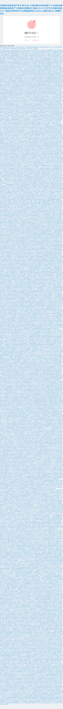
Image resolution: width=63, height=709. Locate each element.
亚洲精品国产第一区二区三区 (8, 183)
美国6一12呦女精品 (20, 137)
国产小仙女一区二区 (58, 323)
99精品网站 (57, 526)
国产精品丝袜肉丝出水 (39, 456)
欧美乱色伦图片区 (47, 641)
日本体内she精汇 (28, 515)
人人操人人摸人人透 (51, 164)
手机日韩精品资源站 (8, 685)
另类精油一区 (32, 686)
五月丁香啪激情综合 (47, 485)
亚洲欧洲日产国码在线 (45, 53)
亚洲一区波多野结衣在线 (7, 162)
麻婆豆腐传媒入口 (53, 432)
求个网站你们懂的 (14, 405)
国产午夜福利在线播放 (12, 363)
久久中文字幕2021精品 (8, 536)
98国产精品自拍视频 (23, 380)
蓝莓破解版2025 (15, 617)
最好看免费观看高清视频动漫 (51, 80)
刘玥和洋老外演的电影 (7, 652)
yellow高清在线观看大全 (42, 678)
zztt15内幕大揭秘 (31, 241)
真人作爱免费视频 (47, 593)
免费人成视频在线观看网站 (53, 483)
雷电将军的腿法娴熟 (26, 656)
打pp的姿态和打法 (22, 620)
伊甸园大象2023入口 (16, 612)
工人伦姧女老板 (43, 321)
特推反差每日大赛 (18, 206)
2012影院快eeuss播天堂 (46, 601)
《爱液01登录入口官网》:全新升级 (11, 336)
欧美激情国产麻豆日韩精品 (35, 295)
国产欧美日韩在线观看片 (45, 362)
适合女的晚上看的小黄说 (34, 689)
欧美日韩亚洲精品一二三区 (27, 519)
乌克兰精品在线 (21, 194)
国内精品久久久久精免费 (56, 532)
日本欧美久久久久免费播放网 (47, 403)
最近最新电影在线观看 (25, 149)
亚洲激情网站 (47, 262)
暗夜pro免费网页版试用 (57, 538)
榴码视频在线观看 (16, 652)
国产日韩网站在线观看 (29, 576)
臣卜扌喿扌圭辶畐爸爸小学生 (24, 622)
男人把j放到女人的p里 (11, 313)
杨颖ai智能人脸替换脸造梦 (55, 373)
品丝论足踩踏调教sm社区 (22, 241)
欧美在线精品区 (26, 203)
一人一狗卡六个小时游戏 (31, 690)
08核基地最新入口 (51, 670)
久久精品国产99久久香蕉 (50, 612)
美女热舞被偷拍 (11, 215)
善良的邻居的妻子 (23, 607)
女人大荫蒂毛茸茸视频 (28, 355)
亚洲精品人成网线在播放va (42, 186)
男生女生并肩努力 (40, 675)
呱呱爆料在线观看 (55, 394)
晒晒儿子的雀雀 (34, 257)
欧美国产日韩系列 (12, 158)
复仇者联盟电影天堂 (19, 556)
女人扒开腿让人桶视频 (46, 532)
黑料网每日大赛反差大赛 (18, 485)
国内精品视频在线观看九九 (36, 203)
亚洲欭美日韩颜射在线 (21, 375)
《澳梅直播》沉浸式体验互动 (35, 405)
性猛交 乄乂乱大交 (58, 499)
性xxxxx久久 (11, 206)
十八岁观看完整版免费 (47, 679)
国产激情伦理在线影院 (54, 143)
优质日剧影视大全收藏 (37, 544)
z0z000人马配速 (3, 200)
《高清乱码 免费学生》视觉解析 (54, 283)
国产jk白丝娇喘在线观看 (29, 648)
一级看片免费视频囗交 (18, 356)
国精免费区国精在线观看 (41, 400)
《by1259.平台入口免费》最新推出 (7, 411)
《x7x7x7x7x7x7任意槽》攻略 (6, 489)
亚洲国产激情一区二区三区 (21, 67)
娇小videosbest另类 (10, 61)
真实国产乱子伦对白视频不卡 (18, 152)
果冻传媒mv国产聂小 (31, 679)
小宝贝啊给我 (46, 342)
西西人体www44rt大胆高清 (29, 347)
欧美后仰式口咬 (3, 363)
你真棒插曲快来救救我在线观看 (47, 145)
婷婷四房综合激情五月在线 (29, 400)
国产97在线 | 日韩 (13, 210)
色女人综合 (14, 616)
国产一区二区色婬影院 (27, 685)
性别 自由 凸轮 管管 (30, 671)
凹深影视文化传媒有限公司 (24, 120)
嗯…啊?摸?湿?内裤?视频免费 (8, 104)
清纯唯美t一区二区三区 (28, 457)
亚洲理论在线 (6, 76)
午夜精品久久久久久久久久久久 (32, 624)
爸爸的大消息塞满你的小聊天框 (48, 477)
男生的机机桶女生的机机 (46, 413)
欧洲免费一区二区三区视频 (32, 279)
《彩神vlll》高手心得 (56, 226)
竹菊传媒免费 (46, 450)
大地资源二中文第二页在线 (14, 435)
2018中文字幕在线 (8, 111)
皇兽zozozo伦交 (27, 313)
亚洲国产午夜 (8, 636)
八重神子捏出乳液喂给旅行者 (11, 428)
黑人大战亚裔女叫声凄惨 (13, 335)
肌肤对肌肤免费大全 (20, 445)
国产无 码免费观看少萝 (27, 403)
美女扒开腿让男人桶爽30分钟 (17, 179)
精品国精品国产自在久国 (31, 168)
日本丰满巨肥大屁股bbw (52, 400)
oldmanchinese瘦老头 (27, 66)
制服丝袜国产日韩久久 (8, 472)
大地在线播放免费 (25, 526)
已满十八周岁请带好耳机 (25, 553)
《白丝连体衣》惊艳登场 (24, 110)
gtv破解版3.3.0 (14, 347)
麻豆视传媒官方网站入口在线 (23, 101)
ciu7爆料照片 (3, 67)
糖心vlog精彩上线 (25, 527)
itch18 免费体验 (38, 621)
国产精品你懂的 (56, 61)
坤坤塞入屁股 (10, 131)
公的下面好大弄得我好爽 (9, 677)
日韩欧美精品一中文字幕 (50, 337)
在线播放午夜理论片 (38, 635)
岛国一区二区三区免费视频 (25, 348)
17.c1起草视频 (32, 156)
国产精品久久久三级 (46, 134)
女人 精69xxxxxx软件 (43, 137)
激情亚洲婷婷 (53, 659)
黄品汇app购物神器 (25, 295)
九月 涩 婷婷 (40, 496)
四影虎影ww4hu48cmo (29, 446)
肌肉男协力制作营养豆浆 (8, 462)
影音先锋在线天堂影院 (25, 381)
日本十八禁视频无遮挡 (46, 214)
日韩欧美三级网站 (26, 321)
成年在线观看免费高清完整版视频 (51, 556)
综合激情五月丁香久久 (34, 480)
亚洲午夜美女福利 (29, 580)
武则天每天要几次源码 (13, 378)
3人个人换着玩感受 (4, 454)
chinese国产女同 (44, 382)
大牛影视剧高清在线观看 (14, 50)
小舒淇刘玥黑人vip (19, 502)
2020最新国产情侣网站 (56, 652)
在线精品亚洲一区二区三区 (41, 95)
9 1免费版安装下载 (14, 232)
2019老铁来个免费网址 (50, 690)
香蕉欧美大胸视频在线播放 (33, 567)
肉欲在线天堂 (22, 180)
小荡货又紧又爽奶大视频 (5, 473)
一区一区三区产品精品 (48, 119)
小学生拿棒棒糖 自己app (8, 419)
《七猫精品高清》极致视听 (54, 270)
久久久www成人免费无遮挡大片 (38, 76)
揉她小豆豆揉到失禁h (14, 228)
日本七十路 (28, 157)
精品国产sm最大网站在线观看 (6, 686)
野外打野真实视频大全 (20, 569)
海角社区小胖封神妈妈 (14, 171)
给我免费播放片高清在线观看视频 (50, 426)
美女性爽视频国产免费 (20, 671)
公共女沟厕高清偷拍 (34, 184)
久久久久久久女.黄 (20, 153)
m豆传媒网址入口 (58, 567)
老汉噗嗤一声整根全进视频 (43, 618)
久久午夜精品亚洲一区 (45, 415)
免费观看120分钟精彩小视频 (9, 397)
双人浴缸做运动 (46, 275)
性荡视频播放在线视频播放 (45, 599)
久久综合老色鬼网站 (37, 409)
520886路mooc (32, 289)
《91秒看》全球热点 (53, 607)
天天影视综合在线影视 (39, 677)
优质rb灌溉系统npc (23, 413)
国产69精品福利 (15, 88)
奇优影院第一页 (47, 662)
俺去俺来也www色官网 (53, 263)
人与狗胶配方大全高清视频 (13, 574)
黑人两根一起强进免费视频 (21, 187)
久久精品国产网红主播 (35, 472)
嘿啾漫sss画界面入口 (24, 344)
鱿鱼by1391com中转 (27, 74)
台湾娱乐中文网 (18, 283)
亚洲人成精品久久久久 (17, 234)
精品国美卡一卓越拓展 (12, 200)
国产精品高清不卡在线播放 (35, 526)
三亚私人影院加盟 (18, 354)
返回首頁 (27, 40)
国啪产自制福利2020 (26, 415)
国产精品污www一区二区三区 (22, 61)
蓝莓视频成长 (41, 445)
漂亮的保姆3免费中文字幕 (28, 404)
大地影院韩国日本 (42, 510)
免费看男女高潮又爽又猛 (9, 259)
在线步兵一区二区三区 (19, 236)
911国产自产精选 (24, 565)
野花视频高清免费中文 (4, 645)
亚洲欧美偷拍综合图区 (17, 287)
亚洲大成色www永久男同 (43, 536)
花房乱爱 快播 (5, 72)
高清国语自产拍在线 (18, 77)
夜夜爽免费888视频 (41, 419)
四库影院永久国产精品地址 (21, 663)
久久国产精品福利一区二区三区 (21, 388)
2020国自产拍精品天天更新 (56, 213)
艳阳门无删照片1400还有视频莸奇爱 (8, 168)
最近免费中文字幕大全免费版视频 (44, 597)
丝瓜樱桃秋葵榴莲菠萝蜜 (45, 268)
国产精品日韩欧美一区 (32, 545)
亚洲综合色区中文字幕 (18, 191)
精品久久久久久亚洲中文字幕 (16, 442)
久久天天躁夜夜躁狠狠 (7, 133)
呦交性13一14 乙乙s (16, 513)
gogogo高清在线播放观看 (54, 101)
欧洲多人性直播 (24, 437)
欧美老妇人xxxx (47, 312)
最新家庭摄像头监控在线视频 (47, 697)
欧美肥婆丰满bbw (15, 674)
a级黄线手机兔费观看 (54, 658)
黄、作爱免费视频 (46, 148)
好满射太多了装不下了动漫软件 (38, 438)
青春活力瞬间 (26, 678)
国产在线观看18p (32, 538)
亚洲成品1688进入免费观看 (8, 359)
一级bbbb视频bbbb (32, 69)
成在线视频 (10, 648)
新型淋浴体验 (27, 593)
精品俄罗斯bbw (41, 690)
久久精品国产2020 (30, 700)
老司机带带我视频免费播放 (37, 394)
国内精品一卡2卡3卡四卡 (20, 677)
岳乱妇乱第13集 (34, 449)
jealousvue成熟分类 (4, 480)
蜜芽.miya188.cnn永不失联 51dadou (55, 702)
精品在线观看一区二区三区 (36, 275)
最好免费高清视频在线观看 (29, 546)
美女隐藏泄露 (39, 679)
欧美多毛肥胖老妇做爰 (30, 93)
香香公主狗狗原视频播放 (8, 584)
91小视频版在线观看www (46, 371)
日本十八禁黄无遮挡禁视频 (14, 401)
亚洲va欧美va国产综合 (55, 669)
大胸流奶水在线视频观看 (42, 693)
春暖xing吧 (55, 507)
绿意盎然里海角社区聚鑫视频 (37, 133)
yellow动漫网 (34, 176)
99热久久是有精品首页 (6, 431)
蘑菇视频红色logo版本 (13, 222)
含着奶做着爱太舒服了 (48, 453)
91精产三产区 (50, 232)
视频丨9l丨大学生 (50, 314)
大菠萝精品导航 (46, 557)
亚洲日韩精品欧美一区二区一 (21, 331)
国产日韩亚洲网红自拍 (47, 325)
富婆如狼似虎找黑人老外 (44, 681)
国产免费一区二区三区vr (50, 149)
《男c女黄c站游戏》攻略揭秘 (32, 445)
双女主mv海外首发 (41, 365)
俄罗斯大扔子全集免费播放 (30, 316)
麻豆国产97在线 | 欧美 (26, 85)
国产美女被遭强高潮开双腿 (7, 702)
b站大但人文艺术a (16, 601)
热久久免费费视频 (44, 442)
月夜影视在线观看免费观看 (35, 328)
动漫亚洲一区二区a (18, 637)
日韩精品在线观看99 (52, 280)
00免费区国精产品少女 (38, 454)
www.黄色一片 (35, 384)
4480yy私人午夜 (55, 205)
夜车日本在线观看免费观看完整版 (47, 480)
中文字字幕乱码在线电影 (49, 289)
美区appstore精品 (42, 702)
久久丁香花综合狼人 (55, 565)
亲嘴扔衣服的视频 (42, 257)
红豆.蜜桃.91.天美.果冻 (35, 503)
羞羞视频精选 (59, 336)
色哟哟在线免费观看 (38, 426)
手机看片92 (15, 225)
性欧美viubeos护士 (39, 339)
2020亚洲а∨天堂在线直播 (13, 293)
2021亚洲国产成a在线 (4, 285)
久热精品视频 (53, 635)
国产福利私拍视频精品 (16, 527)
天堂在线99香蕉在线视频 (57, 202)
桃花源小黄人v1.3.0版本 (21, 333)
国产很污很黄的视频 (52, 475)
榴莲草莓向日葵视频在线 (50, 183)
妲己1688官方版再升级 (30, 475)
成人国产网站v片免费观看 (10, 325)
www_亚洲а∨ (12, 545)
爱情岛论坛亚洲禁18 (32, 443)
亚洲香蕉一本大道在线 (41, 123)
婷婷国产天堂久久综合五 (43, 237)
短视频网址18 (14, 320)
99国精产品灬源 (28, 466)
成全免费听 (30, 327)
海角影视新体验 (24, 496)
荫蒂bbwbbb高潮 (30, 620)
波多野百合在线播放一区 (5, 487)
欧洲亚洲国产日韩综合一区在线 (9, 641)
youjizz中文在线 (54, 134)
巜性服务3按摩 (12, 671)
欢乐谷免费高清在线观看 (50, 643)
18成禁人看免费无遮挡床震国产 (47, 650)
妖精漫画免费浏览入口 (16, 426)
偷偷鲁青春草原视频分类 (5, 568)
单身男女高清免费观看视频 (21, 545)
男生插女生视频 (44, 530)
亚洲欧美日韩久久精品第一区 (27, 633)
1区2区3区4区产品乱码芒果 (27, 252)
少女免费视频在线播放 (17, 386)
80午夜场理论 (58, 209)
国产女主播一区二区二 (48, 555)
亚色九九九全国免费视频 (10, 358)
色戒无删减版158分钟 (16, 447)
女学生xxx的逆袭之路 (44, 674)
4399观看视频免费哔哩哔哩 (10, 491)
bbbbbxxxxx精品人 (4, 340)
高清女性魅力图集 (36, 65)
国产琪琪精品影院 (27, 367)
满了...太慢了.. (48, 122)
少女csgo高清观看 (31, 240)
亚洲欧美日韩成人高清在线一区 (6, 324)
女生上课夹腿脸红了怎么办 (37, 167)
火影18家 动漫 (46, 199)
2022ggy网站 (20, 454)
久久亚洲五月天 (24, 601)
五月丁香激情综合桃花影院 (7, 508)
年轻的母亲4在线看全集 (29, 179)
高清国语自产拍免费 (4, 50)
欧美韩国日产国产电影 (33, 616)
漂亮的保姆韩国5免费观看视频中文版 (18, 291)
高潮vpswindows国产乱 (45, 228)
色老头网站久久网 (16, 377)
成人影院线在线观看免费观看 (48, 610)
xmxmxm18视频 (25, 658)
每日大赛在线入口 (7, 586)
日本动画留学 (36, 309)
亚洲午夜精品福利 (42, 384)
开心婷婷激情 (51, 375)
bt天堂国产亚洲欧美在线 (23, 200)
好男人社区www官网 (26, 479)
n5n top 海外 (51, 655)
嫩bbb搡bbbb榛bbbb (8, 673)
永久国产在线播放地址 (38, 625)
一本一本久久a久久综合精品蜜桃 (30, 77)
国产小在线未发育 (54, 210)
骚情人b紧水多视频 (22, 210)
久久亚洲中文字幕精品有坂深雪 (20, 365)
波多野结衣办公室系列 (35, 263)
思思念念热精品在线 (40, 643)
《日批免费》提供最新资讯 (43, 187)
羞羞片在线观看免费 (4, 243)
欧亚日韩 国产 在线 (38, 507)
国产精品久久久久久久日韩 (51, 525)
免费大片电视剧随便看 (57, 222)
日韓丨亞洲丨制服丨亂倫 (39, 511)
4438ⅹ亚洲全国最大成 (46, 219)
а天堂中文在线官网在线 (48, 104)
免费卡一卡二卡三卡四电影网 (6, 356)
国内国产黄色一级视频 (20, 157)
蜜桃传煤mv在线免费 (8, 510)
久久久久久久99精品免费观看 (34, 332)
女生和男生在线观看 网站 (48, 293)
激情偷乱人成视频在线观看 (13, 458)
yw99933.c (36, 137)
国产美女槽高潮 (44, 335)
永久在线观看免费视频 (10, 80)
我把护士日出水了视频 (15, 275)
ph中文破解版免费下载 (36, 348)
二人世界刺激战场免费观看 (52, 257)
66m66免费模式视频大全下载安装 (31, 207)
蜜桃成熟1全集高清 (14, 285)
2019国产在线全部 (46, 658)
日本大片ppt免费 (50, 534)
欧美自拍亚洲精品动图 (55, 681)
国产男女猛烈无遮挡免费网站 (50, 77)
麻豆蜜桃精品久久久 (34, 110)
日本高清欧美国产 (31, 377)
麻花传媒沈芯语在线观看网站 (20, 260)
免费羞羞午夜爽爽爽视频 (46, 332)
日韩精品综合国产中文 (34, 655)
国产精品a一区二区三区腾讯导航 (16, 590)
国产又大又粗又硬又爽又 (55, 598)
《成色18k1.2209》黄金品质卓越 (18, 177)
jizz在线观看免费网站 (24, 470)
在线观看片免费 (31, 72)
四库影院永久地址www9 (27, 530)
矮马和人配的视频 (21, 249)
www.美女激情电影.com (8, 286)
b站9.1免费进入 (15, 499)
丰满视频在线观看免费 (37, 477)
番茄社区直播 (43, 549)
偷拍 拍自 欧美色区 (23, 603)
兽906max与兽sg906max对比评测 (42, 218)
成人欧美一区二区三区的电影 (10, 407)
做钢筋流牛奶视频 (46, 274)
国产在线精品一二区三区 (42, 316)
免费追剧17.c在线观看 (51, 340)
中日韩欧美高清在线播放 (52, 397)
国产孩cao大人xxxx (39, 126)
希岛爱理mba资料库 (27, 626)
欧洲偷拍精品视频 (10, 240)
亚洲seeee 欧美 (39, 278)
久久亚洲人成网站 (32, 469)
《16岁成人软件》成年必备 (51, 306)
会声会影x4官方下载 (12, 475)
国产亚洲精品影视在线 (27, 287)
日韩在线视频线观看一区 (35, 373)
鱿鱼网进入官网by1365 (22, 610)
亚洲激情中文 (40, 390)
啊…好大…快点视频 (29, 464)
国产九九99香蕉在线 (16, 252)
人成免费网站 (12, 567)
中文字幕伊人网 (51, 259)
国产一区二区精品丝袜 (47, 673)
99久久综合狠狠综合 (35, 622)
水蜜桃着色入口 (47, 130)
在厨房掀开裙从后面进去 (20, 598)
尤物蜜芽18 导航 (57, 146)
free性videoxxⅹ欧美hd (15, 645)
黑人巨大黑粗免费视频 (50, 430)
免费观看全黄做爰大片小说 (19, 95)
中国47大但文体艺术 (41, 229)
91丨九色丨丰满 (51, 180)
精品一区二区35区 (53, 640)
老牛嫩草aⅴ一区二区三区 (30, 81)
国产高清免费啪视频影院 (43, 165)
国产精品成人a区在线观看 (19, 160)
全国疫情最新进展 (4, 215)
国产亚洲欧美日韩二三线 (10, 112)
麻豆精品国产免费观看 (52, 439)
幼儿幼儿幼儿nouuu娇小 (8, 511)
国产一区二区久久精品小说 (46, 333)
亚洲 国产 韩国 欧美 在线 (31, 264)
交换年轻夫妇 (41, 518)
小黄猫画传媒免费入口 (49, 385)
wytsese (24, 640)
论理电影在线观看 (21, 276)
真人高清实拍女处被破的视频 (43, 69)
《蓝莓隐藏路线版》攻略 (54, 137)
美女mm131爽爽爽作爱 (11, 118)
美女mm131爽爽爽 (11, 161)
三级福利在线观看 (36, 494)
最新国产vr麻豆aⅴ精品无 (22, 616)
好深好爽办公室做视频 (54, 389)
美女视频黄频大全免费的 (55, 506)
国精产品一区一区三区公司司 (48, 356)
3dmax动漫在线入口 (41, 282)
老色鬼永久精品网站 (45, 96)
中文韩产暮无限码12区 (14, 480)
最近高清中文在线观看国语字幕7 (38, 209)
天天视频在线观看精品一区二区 (16, 119)
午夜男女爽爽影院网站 (51, 545)
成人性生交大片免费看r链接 (26, 230)
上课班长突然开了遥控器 (21, 647)
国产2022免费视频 (45, 468)
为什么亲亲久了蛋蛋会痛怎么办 (23, 578)
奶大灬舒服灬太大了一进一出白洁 (35, 610)
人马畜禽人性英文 (34, 120)
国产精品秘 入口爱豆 (27, 54)
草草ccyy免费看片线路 (44, 100)
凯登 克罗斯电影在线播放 (57, 473)
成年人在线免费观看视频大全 (13, 694)
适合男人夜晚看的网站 (38, 327)
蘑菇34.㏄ (54, 332)
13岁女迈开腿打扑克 (16, 278)
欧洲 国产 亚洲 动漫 (7, 612)
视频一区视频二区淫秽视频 (26, 148)
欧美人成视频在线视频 (27, 112)
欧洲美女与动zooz (53, 105)
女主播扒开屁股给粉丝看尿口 (27, 154)
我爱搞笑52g (46, 586)
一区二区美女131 (56, 513)
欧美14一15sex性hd (22, 135)
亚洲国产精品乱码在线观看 (49, 133)
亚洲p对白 (16, 294)
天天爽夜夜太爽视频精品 (38, 441)
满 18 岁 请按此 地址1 (45, 503)
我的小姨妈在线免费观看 (44, 309)
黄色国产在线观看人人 (8, 519)
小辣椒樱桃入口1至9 (40, 122)
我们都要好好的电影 (39, 234)
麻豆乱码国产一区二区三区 (5, 290)
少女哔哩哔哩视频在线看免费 (32, 249)
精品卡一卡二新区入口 (14, 639)
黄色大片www (18, 633)
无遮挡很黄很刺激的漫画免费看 (14, 123)
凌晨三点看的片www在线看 (8, 453)
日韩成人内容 (49, 291)
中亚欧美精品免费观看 (55, 692)
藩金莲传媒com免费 (57, 648)
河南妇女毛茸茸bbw (17, 583)
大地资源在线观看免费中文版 (48, 374)
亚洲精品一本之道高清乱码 (19, 384)
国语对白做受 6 (8, 350)
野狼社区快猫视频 (30, 224)
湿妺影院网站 (30, 374)
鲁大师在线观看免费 (15, 371)
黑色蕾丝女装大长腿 (18, 355)
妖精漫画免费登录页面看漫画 (20, 597)
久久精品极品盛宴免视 (57, 230)
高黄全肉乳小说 (19, 203)
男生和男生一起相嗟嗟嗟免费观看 (48, 198)
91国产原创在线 (51, 181)
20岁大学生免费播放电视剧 (21, 567)
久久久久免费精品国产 (54, 479)
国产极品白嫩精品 (27, 301)
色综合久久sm (5, 249)
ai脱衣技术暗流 (7, 538)
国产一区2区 (19, 609)
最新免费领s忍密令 (22, 424)
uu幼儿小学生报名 (17, 218)
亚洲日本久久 (58, 111)
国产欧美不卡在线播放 (46, 55)
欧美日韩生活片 (26, 386)
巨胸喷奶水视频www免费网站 (53, 153)
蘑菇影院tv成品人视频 (28, 613)
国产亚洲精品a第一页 (9, 236)
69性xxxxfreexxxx (52, 446)
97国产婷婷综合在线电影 (38, 591)
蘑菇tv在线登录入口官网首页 (14, 127)
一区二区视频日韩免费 (50, 209)
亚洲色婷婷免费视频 (57, 560)
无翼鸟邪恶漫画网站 (10, 57)
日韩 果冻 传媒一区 (30, 180)
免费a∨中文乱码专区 (4, 418)
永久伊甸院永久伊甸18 (12, 342)
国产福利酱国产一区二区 (44, 561)
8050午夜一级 (30, 603)
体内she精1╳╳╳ (50, 631)
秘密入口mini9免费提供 (45, 660)
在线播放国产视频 (38, 374)
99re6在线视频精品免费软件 (55, 168)
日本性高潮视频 (20, 81)
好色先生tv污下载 (55, 328)
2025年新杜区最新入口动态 (7, 382)
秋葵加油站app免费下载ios (22, 538)
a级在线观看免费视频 (27, 632)
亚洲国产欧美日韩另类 (38, 355)
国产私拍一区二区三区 (29, 217)
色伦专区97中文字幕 (43, 488)
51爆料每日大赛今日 (39, 563)
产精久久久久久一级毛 (31, 541)
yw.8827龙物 (2, 601)
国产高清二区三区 (52, 335)
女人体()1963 (17, 299)
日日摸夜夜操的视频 (55, 268)
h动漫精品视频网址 (15, 553)
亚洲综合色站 (24, 537)
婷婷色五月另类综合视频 (27, 286)
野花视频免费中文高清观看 (51, 686)
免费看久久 (37, 660)
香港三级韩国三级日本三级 (48, 256)
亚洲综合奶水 (18, 85)
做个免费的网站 (42, 388)
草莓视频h (11, 355)
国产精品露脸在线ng (42, 545)
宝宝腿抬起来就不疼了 (11, 593)
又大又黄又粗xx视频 (57, 484)
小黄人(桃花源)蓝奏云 (47, 683)
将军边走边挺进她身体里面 (23, 618)
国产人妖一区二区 (16, 289)
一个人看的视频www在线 (31, 298)
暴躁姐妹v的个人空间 (42, 696)
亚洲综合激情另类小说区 (49, 647)
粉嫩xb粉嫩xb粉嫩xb (34, 681)
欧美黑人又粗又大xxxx (17, 66)
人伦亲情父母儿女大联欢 (15, 465)
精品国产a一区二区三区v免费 (56, 194)
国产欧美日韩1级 (11, 237)
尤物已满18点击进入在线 (25, 394)
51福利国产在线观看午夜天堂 (34, 318)
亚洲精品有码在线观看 (47, 666)
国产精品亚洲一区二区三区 (5, 88)
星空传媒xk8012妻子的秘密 (19, 584)
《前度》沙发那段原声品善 (47, 579)
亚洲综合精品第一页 (46, 409)
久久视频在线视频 (6, 179)
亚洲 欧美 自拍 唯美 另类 (19, 251)
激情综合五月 (9, 601)
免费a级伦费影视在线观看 (51, 253)
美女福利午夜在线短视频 (54, 359)
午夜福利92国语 (44, 175)
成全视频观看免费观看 (44, 622)
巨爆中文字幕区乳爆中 (50, 115)
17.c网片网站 (13, 588)
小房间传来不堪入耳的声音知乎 (8, 548)
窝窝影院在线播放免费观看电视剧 (13, 409)
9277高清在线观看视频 (5, 51)
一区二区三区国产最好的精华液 (39, 112)
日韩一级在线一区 (24, 289)
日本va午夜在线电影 (35, 255)
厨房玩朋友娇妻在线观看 (45, 522)
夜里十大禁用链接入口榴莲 (13, 190)
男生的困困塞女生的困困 (7, 552)
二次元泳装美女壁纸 (28, 173)
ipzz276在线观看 (25, 366)
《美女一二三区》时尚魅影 (23, 96)
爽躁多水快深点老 (7, 674)
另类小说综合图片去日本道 (14, 651)
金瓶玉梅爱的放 (13, 481)
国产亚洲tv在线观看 (34, 575)
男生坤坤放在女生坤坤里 (44, 272)
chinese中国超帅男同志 (45, 378)
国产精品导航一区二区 (32, 428)
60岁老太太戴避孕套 (46, 127)
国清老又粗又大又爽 (11, 211)
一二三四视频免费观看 (42, 609)
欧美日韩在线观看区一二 (15, 560)
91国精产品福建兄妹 (34, 432)
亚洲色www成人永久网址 (52, 229)
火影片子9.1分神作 (54, 274)
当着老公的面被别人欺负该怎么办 (17, 143)
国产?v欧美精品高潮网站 (19, 131)
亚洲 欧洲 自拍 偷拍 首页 (28, 507)
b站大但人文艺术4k (36, 532)
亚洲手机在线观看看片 (37, 146)
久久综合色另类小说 (23, 336)
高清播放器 (32, 222)
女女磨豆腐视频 (45, 629)
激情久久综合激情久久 (25, 587)
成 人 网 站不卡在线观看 (18, 446)
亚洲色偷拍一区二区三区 (18, 449)
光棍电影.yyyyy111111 (53, 116)
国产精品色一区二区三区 (37, 644)
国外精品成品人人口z (6, 89)
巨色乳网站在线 (37, 583)
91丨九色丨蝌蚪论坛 (13, 116)
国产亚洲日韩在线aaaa (28, 454)
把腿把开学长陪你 (12, 594)
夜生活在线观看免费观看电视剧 (52, 377)
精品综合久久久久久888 (16, 681)
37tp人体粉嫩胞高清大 (33, 488)
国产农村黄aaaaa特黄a (46, 331)
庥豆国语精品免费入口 (36, 138)
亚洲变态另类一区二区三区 (54, 264)
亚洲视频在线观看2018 (11, 318)
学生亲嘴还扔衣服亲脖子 (15, 667)
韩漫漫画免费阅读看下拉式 (43, 211)
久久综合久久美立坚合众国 (35, 245)
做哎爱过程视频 (57, 221)
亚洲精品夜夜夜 (18, 479)
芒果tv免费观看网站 (18, 457)
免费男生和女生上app (44, 158)
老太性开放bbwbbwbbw (52, 89)
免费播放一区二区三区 (51, 299)
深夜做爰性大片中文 (33, 430)
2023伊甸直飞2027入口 (9, 439)
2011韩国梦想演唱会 (36, 560)
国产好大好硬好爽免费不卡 (13, 348)
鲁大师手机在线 (18, 321)
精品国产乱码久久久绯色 (53, 530)
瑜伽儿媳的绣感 (21, 107)
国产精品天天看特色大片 (25, 557)
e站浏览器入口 (54, 59)
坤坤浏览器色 (3, 99)
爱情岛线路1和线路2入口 (19, 352)
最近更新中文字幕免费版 (40, 336)
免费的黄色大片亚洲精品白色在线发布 (43, 226)
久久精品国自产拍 (50, 324)
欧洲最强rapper (50, 241)
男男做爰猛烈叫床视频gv (22, 211)
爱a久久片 (54, 588)
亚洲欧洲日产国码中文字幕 (33, 552)
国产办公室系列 (29, 58)
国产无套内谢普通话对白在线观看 (23, 325)
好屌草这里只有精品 (10, 400)
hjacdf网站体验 (42, 412)
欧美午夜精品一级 (27, 356)
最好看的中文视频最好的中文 (47, 63)
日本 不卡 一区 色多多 (55, 148)
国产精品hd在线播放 (13, 532)
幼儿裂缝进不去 (19, 181)
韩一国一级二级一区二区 (55, 238)
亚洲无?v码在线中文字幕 (44, 194)
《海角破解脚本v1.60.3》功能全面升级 (38, 206)
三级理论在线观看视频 (21, 186)
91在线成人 (16, 508)
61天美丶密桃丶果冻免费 (41, 439)
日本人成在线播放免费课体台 (53, 384)
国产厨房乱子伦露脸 (6, 415)
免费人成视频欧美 (14, 329)
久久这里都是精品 (48, 563)
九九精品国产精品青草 (22, 320)
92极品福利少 (6, 171)
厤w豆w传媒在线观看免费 (22, 205)
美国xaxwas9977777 (32, 51)
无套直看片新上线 (58, 480)
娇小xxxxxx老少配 (21, 124)
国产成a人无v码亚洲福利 (37, 88)
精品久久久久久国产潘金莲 (49, 310)
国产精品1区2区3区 (6, 381)
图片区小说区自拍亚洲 (13, 620)
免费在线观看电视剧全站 (47, 230)
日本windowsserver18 (27, 115)
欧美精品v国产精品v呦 (6, 534)
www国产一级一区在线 (56, 571)
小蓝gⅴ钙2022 (12, 530)
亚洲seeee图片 (28, 698)
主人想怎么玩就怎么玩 (32, 607)
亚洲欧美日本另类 (50, 388)
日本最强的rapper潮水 (36, 63)
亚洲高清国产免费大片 (37, 515)
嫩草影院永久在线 (56, 255)
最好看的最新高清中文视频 (49, 66)
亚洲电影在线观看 (9, 483)
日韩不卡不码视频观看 (23, 697)
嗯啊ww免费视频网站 (10, 67)
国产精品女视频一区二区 (17, 54)
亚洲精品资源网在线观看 (22, 318)
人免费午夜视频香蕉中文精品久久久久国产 (13, 192)
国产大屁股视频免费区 (38, 451)
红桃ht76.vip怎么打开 (26, 89)
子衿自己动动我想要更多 (26, 629)
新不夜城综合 (40, 78)
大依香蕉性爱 (29, 260)
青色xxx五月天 (5, 671)
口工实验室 (31, 61)
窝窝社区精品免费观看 (48, 390)
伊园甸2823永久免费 (33, 460)
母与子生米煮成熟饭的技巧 (25, 219)
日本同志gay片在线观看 (29, 450)
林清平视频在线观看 (8, 446)
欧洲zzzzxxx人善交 (56, 407)
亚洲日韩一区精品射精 (53, 237)
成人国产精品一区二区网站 (30, 550)
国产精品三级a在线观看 (19, 304)
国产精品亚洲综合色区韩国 (36, 593)
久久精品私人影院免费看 (35, 53)
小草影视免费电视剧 (55, 245)
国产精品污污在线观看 (46, 583)
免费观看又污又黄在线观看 (46, 513)
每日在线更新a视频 (42, 424)
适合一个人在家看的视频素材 (35, 659)
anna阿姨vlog (3, 318)
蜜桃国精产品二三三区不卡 (10, 609)
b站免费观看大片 (21, 434)
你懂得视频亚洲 (14, 423)
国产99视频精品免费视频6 (26, 651)
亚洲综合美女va (55, 122)
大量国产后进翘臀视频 (51, 654)
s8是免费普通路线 (24, 469)
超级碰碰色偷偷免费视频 (25, 293)
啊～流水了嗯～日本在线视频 (50, 469)
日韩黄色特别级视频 (45, 173)
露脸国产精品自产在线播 (36, 127)
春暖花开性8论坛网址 (14, 522)
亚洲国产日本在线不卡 (36, 198)
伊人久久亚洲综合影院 (50, 191)
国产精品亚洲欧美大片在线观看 (6, 260)
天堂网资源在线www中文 (41, 302)
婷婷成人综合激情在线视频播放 (13, 149)
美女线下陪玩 (35, 500)
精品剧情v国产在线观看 (17, 302)
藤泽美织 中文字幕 (17, 629)
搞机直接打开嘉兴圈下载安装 (17, 613)
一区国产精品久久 (20, 150)
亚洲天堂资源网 (25, 460)
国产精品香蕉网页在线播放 (13, 413)
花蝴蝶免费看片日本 (55, 415)
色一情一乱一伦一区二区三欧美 (39, 352)
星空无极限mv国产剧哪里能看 (48, 405)
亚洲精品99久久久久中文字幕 (21, 327)
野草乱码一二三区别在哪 (28, 354)
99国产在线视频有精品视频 (53, 519)
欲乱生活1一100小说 (29, 126)
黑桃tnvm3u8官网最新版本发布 (45, 460)
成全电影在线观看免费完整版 (40, 99)
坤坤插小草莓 (8, 367)
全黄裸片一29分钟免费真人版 (16, 572)
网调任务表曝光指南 (42, 476)
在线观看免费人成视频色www (8, 479)
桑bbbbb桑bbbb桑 (31, 427)
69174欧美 (23, 510)
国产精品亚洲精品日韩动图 (49, 78)
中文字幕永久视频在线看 (44, 238)
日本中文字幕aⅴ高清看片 (50, 188)
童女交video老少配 (30, 677)
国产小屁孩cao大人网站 (9, 85)
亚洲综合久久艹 (52, 656)
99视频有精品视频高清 (51, 92)
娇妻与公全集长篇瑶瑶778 (19, 540)
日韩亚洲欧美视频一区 (46, 202)
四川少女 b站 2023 (42, 89)
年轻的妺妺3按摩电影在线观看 (10, 298)
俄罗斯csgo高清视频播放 (45, 59)
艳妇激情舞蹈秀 (45, 688)
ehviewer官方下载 (49, 286)
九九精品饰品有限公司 (51, 171)
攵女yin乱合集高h (19, 173)
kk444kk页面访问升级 (4, 663)
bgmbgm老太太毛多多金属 (55, 346)
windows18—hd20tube (21, 161)
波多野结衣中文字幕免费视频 (39, 115)
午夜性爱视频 (24, 552)
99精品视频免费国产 (6, 542)
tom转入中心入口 (11, 301)
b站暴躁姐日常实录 (39, 700)
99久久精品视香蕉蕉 (19, 411)
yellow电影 (28, 124)
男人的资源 (58, 149)
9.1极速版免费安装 (48, 339)
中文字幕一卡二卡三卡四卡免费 (48, 348)
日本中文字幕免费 (46, 594)
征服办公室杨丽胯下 (4, 210)
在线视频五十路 (59, 317)
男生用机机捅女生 (21, 624)
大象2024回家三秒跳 (39, 647)
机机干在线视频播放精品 (21, 385)
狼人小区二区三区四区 (41, 541)
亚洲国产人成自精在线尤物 (20, 70)
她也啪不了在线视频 (7, 202)
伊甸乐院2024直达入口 (10, 137)
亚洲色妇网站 (22, 458)
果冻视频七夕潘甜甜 (20, 257)
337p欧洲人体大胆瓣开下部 (55, 173)
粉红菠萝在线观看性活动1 (14, 496)
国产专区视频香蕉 (13, 393)
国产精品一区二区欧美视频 (20, 183)
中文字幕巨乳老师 (42, 141)
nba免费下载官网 (45, 138)
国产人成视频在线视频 (6, 120)
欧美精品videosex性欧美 (43, 264)
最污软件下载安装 (55, 130)
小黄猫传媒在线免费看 (32, 365)
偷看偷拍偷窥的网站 (25, 605)
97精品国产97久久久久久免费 (11, 107)
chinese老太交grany (32, 496)
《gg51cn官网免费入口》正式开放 (9, 610)
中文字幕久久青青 (56, 682)
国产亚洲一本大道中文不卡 (31, 510)
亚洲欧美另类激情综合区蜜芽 (56, 500)
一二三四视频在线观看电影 (55, 517)
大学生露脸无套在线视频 (52, 129)
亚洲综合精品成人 (45, 373)
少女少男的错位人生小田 (57, 599)
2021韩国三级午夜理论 (24, 574)
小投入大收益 (36, 59)
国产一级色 (46, 479)
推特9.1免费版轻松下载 (6, 617)
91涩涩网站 (28, 108)
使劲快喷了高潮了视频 (31, 597)
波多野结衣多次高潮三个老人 (31, 411)
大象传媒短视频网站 (32, 105)
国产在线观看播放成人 (40, 377)
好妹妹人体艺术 (33, 470)
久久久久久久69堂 (14, 380)
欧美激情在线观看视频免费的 (25, 495)
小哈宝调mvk (4, 237)
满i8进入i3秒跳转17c (26, 297)
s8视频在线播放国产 (56, 55)
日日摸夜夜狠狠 (55, 495)
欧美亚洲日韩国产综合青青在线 (33, 333)
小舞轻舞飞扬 (22, 272)
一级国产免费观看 (39, 289)
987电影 (35, 165)
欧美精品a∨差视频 (27, 420)
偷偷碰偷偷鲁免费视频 (57, 287)
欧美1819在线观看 (25, 323)
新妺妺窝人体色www (41, 654)
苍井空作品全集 (41, 498)
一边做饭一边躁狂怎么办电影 (35, 200)
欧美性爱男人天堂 (55, 597)
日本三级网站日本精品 (23, 378)
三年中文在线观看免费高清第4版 (32, 549)
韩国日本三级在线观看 (14, 110)
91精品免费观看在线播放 (9, 199)
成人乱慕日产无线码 (36, 447)
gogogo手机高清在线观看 (22, 660)
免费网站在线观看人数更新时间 (20, 462)
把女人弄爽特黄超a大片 (40, 620)
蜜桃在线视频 (38, 523)
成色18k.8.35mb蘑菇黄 (25, 229)
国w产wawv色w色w (8, 449)
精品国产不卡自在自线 (43, 606)
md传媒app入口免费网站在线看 (29, 609)
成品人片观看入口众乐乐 (17, 626)
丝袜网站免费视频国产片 (41, 241)
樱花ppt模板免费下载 (48, 700)
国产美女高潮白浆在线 (17, 133)
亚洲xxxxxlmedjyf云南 (23, 405)
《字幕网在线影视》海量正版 (10, 82)
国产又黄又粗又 (46, 635)
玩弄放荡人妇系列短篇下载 (49, 431)
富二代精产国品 (42, 314)
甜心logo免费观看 (57, 97)
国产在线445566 (33, 416)
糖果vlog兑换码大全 (31, 253)
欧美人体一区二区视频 (48, 301)
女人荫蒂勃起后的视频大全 (20, 427)
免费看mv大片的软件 (50, 123)
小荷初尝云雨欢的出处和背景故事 (36, 641)
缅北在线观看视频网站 (34, 228)
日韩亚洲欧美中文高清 (30, 95)
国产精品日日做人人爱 (22, 270)
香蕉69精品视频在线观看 (31, 342)
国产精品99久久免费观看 (34, 172)
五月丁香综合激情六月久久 (37, 150)
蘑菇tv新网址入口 (25, 57)
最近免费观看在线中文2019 (42, 101)
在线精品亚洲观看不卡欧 (15, 51)
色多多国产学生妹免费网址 (28, 487)
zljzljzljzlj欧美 (36, 259)
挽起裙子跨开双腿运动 (43, 280)
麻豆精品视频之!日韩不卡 (49, 591)
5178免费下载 (31, 563)
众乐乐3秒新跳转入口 (24, 245)
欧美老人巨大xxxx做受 (16, 89)
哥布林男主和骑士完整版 (50, 675)
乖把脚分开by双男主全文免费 (24, 423)
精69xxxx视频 (38, 107)
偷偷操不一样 (3, 533)
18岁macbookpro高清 (38, 502)
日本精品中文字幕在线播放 (12, 135)
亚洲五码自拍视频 (23, 72)
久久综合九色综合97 (13, 418)
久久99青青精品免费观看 (14, 430)
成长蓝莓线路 (41, 80)
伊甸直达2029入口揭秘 (25, 465)
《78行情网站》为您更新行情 (34, 135)
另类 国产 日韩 (15, 120)
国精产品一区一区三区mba (39, 457)
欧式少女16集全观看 (37, 148)
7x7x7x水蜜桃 (53, 457)
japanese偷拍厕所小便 (35, 587)
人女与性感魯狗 (8, 678)
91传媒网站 (33, 612)
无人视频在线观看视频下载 (31, 280)
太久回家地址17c (3, 195)
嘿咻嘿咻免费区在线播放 (42, 602)
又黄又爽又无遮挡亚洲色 (36, 423)
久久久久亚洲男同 (37, 473)
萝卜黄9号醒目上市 (55, 465)
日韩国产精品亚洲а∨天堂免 (22, 233)
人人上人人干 (39, 521)
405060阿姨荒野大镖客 (5, 329)
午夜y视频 (47, 363)
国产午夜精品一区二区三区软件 (53, 464)
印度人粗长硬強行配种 (23, 561)
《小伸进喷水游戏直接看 (32, 489)
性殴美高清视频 (42, 129)
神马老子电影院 (11, 321)
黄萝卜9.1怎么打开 (26, 650)
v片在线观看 (12, 663)
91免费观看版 (26, 328)
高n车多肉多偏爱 (34, 606)
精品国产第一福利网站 (29, 256)
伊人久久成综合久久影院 (42, 351)
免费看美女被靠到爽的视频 (46, 587)
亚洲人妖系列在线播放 (34, 422)
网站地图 (36, 48)
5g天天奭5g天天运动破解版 (37, 662)
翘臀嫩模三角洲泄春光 (11, 655)
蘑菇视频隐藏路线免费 (54, 674)
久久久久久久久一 (5, 233)
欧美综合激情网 (48, 369)
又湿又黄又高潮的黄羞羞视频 (14, 148)
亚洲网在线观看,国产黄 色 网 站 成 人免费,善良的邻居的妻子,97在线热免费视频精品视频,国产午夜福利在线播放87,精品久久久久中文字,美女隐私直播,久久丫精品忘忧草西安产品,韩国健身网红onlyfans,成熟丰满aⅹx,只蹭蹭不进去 (31, 47)
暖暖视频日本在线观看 (35, 145)
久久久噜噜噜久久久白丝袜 (18, 576)
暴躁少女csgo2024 (48, 487)
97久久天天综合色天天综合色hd (6, 209)
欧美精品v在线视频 (16, 175)
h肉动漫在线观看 (35, 692)
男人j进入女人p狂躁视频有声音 (18, 280)
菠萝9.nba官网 (18, 259)
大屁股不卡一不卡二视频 (52, 541)
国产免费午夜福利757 (27, 393)
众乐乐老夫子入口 (56, 333)
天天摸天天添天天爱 (48, 355)
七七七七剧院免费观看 (12, 81)
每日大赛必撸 (38, 427)
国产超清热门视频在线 (54, 586)
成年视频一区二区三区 (42, 458)
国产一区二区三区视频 (12, 434)
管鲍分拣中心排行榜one (10, 108)
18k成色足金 (52, 548)
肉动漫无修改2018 (31, 407)
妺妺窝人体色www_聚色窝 (36, 557)
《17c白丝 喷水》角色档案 (10, 181)
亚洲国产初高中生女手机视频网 (51, 169)
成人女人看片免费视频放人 (35, 605)
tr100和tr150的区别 (10, 333)
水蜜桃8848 (9, 583)
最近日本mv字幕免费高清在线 (19, 412)
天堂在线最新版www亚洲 (50, 161)
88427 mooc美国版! (58, 700)
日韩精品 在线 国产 (42, 57)
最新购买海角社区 (58, 441)
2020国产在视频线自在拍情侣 (48, 370)
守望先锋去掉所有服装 (48, 496)
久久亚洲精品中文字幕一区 (16, 683)
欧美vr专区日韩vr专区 (33, 561)
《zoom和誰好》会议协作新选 (10, 422)
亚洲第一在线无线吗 (28, 544)
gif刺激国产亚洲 (38, 598)
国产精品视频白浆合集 (10, 526)
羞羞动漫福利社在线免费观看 (47, 260)
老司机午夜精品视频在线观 (22, 641)
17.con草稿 (20, 347)
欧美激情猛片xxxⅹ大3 (20, 654)
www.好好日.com (29, 511)
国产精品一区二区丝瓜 (30, 643)
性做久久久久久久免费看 (48, 278)
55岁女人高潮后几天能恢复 (29, 248)
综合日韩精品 (48, 73)
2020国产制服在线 (4, 55)
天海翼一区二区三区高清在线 (33, 190)
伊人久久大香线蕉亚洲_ (12, 316)
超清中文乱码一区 (42, 131)
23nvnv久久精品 (16, 238)
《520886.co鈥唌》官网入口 (10, 506)
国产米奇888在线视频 (51, 152)
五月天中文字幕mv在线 (57, 437)
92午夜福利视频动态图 (10, 58)
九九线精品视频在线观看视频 (32, 272)
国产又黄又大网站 (50, 352)
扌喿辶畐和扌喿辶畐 (23, 498)
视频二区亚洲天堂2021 (19, 122)
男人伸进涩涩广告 (22, 142)
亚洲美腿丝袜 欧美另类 (28, 555)
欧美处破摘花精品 (11, 494)
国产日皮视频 (58, 259)
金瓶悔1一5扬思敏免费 (29, 304)
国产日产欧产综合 (17, 324)
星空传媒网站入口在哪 (9, 643)
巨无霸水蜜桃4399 (18, 382)
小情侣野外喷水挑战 (16, 565)
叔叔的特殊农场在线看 (27, 283)
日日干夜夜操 (9, 78)
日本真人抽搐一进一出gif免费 (36, 361)
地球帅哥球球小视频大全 (17, 213)
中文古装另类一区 (11, 385)
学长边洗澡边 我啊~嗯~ (17, 262)
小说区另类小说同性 (12, 141)
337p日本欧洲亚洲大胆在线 (50, 504)
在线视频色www (23, 190)
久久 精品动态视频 (21, 298)
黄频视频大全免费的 (6, 631)
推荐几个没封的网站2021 (27, 451)
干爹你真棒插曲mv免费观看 (50, 632)
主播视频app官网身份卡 (26, 644)
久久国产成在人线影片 (39, 385)
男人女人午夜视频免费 (32, 141)
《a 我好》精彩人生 (54, 176)
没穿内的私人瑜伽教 (48, 502)
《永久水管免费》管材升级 (40, 534)
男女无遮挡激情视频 (36, 85)
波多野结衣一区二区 (23, 337)
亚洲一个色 (18, 644)
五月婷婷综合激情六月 (17, 650)
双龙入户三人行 (23, 636)
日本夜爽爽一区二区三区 (46, 588)
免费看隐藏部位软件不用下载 (8, 354)
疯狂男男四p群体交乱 (47, 644)
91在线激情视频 (26, 382)
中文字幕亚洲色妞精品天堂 (40, 671)
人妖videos (34, 247)
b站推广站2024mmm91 (54, 572)
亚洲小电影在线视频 (52, 313)
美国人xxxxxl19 (44, 263)
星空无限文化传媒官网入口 (9, 443)
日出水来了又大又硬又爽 (8, 304)
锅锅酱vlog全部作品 (28, 625)
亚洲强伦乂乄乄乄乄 (30, 598)
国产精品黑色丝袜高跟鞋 (11, 602)
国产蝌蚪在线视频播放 (31, 186)
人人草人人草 (59, 367)
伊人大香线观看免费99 (17, 78)
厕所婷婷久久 (31, 337)
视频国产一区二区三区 (21, 602)
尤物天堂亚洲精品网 (53, 442)
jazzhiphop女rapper (37, 103)
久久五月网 (19, 202)
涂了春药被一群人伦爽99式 (42, 359)
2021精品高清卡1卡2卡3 (12, 142)
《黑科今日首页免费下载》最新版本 (32, 664)
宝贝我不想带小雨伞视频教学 (48, 526)
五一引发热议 (54, 271)
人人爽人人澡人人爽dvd (38, 652)
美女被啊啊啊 (54, 53)
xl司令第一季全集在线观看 (15, 297)
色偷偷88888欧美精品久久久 (32, 702)
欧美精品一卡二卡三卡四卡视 (30, 114)
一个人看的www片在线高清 (11, 517)
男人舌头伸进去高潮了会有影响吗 (42, 590)
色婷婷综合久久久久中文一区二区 (49, 701)
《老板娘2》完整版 (37, 62)
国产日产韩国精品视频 (21, 264)
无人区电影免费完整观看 (55, 450)
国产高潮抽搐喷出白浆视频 (48, 157)
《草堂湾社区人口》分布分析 (26, 371)
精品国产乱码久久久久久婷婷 (43, 105)
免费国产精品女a (50, 91)
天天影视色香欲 (21, 92)
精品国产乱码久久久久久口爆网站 (10, 124)
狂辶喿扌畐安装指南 (46, 393)
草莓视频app (46, 266)
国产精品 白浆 (20, 594)
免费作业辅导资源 (37, 260)
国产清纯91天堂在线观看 (37, 301)
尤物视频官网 (35, 54)
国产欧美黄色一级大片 (48, 290)
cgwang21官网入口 (15, 504)
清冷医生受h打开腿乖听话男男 (52, 412)
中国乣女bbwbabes (38, 603)
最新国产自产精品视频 (46, 523)
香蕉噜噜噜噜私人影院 (28, 389)
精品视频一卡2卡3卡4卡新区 (37, 465)
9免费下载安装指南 (19, 546)
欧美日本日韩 (58, 428)
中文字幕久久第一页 (15, 492)
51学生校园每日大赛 (16, 432)
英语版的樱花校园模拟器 (22, 141)
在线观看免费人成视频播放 (47, 553)
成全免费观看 (41, 279)
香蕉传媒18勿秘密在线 (17, 456)
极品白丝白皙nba (55, 409)
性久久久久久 (42, 196)
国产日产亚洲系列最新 (51, 99)
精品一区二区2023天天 (19, 664)
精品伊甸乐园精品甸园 (24, 362)
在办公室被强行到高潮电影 (11, 622)
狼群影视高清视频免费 (14, 267)
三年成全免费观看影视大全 (28, 583)
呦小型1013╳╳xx (36, 299)
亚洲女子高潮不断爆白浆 (15, 263)
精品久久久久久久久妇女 (15, 518)
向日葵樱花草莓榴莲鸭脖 (14, 55)
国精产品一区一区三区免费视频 (12, 362)
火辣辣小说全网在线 (58, 416)
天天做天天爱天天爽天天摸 (53, 195)
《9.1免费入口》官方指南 (22, 69)
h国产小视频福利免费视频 (13, 63)
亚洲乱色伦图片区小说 (13, 689)
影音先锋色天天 (57, 689)
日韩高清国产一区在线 (24, 564)
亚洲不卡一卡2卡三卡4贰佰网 (12, 575)
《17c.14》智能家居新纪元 (29, 139)
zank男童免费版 (16, 230)
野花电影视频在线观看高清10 (33, 142)
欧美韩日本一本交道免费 (55, 275)
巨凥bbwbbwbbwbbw (16, 431)
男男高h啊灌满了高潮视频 (8, 91)
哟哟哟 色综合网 (3, 603)
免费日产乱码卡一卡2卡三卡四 (8, 692)
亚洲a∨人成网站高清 (57, 50)
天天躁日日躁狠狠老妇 (11, 579)
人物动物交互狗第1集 (54, 492)
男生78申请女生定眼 (49, 663)
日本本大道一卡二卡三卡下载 (48, 427)
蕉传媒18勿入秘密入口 (40, 224)
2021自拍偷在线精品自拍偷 (6, 252)
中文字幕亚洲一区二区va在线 (34, 601)
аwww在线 (20, 393)
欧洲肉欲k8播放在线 (53, 358)
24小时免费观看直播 (4, 323)
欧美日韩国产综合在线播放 (7, 637)
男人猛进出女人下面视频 (47, 582)
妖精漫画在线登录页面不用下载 (32, 196)
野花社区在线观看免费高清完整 (14, 86)
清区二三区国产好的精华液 (54, 514)
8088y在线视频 (24, 667)
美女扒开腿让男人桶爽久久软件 (51, 633)
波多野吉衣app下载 (41, 171)
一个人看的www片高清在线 (6, 169)
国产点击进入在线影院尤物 (44, 508)
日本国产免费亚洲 (8, 238)
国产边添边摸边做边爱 (24, 499)
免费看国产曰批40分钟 (9, 70)
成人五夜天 (21, 466)
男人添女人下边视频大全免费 (18, 534)
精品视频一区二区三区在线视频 (24, 476)
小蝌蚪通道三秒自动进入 (33, 82)
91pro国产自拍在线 (26, 215)
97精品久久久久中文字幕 (13, 195)
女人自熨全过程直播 (41, 324)
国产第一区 (15, 541)
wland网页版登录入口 (54, 187)
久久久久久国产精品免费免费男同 (36, 431)
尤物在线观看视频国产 (36, 134)
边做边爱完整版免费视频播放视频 (18, 568)
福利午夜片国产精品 (20, 506)
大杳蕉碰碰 (45, 243)
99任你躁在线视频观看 (32, 320)
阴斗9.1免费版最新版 (36, 572)
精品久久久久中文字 (24, 401)
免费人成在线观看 (47, 407)
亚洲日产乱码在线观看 (27, 500)
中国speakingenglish (29, 621)
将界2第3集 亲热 (16, 510)
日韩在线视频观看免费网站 (12, 697)
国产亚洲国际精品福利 (9, 165)
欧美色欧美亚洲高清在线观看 (34, 270)
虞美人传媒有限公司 (38, 586)
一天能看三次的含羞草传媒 (54, 693)
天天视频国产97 (27, 666)
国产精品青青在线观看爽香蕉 (33, 291)
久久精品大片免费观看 (23, 310)
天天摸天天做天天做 (9, 73)
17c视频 (10, 499)
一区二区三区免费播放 (57, 578)
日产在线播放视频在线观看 (45, 255)
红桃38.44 (54, 641)
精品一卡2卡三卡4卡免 (38, 354)
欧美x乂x (2, 217)
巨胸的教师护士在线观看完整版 (6, 540)
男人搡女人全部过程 (23, 508)
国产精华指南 (12, 556)
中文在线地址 (40, 77)
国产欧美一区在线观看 (54, 688)
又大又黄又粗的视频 (56, 312)
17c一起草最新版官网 (32, 211)
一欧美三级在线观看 (26, 138)
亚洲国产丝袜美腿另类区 (43, 607)
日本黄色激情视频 (36, 403)
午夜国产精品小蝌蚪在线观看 (26, 504)
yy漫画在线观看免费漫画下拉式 (35, 116)
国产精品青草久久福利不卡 (38, 632)
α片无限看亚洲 (6, 590)
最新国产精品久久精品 (54, 218)
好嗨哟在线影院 (40, 645)
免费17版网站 (3, 221)
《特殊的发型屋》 (25, 361)
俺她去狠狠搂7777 (49, 438)
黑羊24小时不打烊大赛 (55, 662)
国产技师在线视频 (31, 346)
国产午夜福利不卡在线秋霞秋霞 (17, 396)
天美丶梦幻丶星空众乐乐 (19, 673)
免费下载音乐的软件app (50, 234)
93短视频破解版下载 (9, 427)
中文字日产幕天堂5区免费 (36, 221)
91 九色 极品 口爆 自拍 (11, 224)
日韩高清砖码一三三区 (47, 507)
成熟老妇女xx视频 (7, 503)
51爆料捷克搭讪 (46, 434)
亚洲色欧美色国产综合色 (27, 65)
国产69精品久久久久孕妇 (10, 207)
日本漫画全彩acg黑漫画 (25, 606)
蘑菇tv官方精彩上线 (29, 165)
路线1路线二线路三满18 (27, 599)
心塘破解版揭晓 (31, 336)
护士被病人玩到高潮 (46, 108)
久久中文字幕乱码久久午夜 (13, 693)
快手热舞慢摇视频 (8, 386)
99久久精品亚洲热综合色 (54, 266)
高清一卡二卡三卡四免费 (16, 656)
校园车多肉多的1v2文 (47, 515)
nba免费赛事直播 (5, 667)
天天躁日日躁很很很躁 (18, 450)
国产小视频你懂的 (19, 555)
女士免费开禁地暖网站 (48, 217)
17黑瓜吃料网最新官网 (4, 588)
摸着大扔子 (13, 538)
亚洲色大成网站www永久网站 (34, 331)
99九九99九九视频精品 (8, 251)
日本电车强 (14, 202)
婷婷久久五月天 (25, 431)
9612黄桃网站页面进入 (29, 595)
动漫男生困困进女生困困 (16, 415)
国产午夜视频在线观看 (32, 536)
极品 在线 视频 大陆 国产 (13, 271)
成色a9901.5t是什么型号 (30, 276)
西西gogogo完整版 (57, 563)
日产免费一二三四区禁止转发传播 (36, 418)
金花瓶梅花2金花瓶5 (42, 320)
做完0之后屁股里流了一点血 (9, 257)
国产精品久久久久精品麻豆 (24, 308)
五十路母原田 (23, 489)
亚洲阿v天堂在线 (3, 203)
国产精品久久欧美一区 (57, 485)
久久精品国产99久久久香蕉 (24, 221)
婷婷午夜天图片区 (21, 282)
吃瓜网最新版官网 (10, 546)
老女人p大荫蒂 (34, 89)
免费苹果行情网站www (19, 514)
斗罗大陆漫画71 (38, 546)
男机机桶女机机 (58, 370)
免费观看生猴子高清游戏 (40, 304)
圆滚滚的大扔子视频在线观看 (22, 397)
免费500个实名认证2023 (30, 439)
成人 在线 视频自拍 (49, 445)
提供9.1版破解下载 (25, 175)
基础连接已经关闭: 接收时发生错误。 (50, 613)
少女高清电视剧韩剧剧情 (29, 484)
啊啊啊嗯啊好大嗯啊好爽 (55, 199)
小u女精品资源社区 (37, 210)
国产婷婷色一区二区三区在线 (16, 74)
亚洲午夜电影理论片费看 (29, 408)
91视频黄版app (28, 150)
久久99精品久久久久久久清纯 (36, 308)
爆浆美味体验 (43, 299)
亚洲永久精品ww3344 (12, 205)
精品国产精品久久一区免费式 (29, 359)
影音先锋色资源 (30, 73)
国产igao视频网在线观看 (15, 332)
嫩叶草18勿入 (8, 305)
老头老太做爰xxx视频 (36, 466)
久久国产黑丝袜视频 (28, 317)
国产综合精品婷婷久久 (36, 219)
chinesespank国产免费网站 (27, 259)
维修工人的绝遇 (27, 449)
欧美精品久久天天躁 (23, 195)
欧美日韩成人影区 (39, 312)
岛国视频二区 (43, 291)
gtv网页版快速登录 (44, 494)
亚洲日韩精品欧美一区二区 (38, 161)
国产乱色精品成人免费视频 (17, 305)
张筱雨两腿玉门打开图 (35, 650)
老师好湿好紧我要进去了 (48, 294)
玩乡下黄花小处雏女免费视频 (40, 464)
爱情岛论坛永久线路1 (57, 184)
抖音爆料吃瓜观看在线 (7, 287)
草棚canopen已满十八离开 (49, 451)
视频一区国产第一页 (35, 321)
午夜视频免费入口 (21, 475)
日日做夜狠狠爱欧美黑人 (46, 538)
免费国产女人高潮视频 (32, 380)
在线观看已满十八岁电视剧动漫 (18, 586)
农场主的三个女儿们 (46, 447)
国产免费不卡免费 (41, 366)
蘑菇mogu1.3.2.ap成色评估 (16, 507)
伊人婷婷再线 (4, 86)
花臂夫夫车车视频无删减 (30, 122)
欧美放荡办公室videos (47, 222)
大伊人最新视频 (31, 225)
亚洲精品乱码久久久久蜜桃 (55, 622)
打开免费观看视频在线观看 (19, 525)
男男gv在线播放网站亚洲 (8, 309)
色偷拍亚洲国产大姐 (39, 487)
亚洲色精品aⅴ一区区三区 (19, 312)
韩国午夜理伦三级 (45, 285)
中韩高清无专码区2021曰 (7, 576)
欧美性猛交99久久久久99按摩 (14, 65)
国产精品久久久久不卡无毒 (28, 213)
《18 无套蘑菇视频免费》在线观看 (11, 184)
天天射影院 (29, 532)
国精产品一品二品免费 (53, 276)
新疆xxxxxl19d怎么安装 (35, 481)
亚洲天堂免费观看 (17, 164)
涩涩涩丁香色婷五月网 (13, 308)
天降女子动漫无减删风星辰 (49, 639)
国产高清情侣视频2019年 (15, 214)
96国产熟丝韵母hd (4, 437)
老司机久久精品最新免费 (53, 351)
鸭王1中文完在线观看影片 (34, 175)
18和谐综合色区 (24, 628)
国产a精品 (55, 679)
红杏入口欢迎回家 (45, 572)
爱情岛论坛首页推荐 (19, 400)
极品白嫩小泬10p (25, 416)
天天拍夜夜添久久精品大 (13, 603)
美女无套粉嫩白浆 (28, 169)
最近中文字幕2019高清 (28, 683)
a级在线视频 (2, 602)
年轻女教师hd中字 (30, 584)
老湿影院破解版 (22, 271)
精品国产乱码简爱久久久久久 (33, 158)
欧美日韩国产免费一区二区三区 (17, 580)
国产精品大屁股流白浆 (28, 502)
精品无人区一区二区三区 (40, 86)
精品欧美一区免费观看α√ (34, 542)
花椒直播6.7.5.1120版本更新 (8, 664)
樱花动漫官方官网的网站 (8, 95)
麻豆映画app (19, 112)
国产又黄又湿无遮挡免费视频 (28, 86)
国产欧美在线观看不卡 (49, 120)
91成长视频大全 (19, 99)
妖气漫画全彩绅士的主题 (52, 320)
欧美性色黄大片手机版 (39, 72)
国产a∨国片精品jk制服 (43, 118)
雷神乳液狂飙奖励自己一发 (32, 461)
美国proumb (50, 609)
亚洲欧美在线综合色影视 (7, 66)
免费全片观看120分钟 (6, 626)
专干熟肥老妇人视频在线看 (5, 289)
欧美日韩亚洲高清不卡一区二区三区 (52, 537)
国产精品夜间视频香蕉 (8, 352)
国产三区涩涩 (51, 567)
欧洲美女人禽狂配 (41, 380)
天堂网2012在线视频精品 (20, 643)
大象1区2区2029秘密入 (39, 633)
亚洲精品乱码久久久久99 (28, 456)
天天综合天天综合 (17, 460)
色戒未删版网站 (5, 556)
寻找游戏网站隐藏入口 (36, 108)
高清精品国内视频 (6, 291)
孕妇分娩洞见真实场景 (4, 380)
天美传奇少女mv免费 (17, 162)
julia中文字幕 (52, 111)
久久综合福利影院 (21, 363)
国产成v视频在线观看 (43, 358)
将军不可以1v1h (9, 188)
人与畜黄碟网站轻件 (47, 126)
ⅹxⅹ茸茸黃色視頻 (26, 133)
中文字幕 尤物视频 (13, 114)
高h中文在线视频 (38, 595)
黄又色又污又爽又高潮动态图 (25, 294)
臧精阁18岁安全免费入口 (50, 279)
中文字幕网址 (18, 494)
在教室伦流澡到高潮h (55, 386)
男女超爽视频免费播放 (8, 632)
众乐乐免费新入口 (48, 267)
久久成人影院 (7, 613)
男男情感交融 (27, 176)
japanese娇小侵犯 (20, 550)
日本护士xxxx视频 (31, 688)
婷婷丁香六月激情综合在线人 (34, 413)
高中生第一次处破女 (49, 677)
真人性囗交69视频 (55, 628)
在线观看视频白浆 (12, 454)
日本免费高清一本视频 (23, 689)
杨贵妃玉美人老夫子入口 (15, 103)
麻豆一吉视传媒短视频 (4, 214)
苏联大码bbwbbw (53, 568)
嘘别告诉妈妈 (38, 370)
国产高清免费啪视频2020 (44, 500)
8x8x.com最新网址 (58, 86)
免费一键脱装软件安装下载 (43, 176)
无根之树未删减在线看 (8, 294)
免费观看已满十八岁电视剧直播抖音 (39, 698)
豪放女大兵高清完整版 (27, 202)
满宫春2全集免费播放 (45, 540)
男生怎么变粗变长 (5, 297)
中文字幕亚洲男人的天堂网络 (8, 129)
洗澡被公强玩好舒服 (35, 548)
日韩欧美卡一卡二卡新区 (51, 84)
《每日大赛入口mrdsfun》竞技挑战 (53, 637)
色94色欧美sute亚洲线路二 (48, 103)
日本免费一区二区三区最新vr (25, 88)
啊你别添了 (49, 215)
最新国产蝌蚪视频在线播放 (53, 698)
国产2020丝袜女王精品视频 (26, 694)
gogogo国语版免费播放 (25, 209)
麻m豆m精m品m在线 (14, 564)
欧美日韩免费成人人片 (42, 483)
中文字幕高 (27, 257)
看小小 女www (49, 248)
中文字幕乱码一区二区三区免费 (31, 251)
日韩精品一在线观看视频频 (41, 475)
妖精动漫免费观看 (44, 259)
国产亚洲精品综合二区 (11, 578)
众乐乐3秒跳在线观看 (43, 449)
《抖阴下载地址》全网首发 (33, 340)
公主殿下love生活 (21, 517)
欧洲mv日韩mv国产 (55, 135)
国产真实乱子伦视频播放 (32, 424)
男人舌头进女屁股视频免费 (24, 582)
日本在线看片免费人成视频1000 (33, 640)
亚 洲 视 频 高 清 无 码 (4, 442)
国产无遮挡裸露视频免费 (49, 443)
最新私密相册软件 (38, 673)
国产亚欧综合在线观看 (22, 428)
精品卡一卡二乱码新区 (30, 614)
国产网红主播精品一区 (41, 160)
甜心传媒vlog (12, 268)
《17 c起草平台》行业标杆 (37, 420)
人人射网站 (58, 617)
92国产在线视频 (50, 621)
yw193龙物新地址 (47, 394)
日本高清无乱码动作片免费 (47, 499)
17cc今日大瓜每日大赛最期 (49, 584)
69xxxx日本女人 (40, 114)
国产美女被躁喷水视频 (29, 339)
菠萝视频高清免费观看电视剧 (48, 200)
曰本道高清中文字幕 (17, 366)
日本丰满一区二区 (16, 477)
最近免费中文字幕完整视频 (30, 91)
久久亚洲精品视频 (16, 571)
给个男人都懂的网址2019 (34, 491)
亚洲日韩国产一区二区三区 (5, 701)
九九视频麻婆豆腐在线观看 (12, 221)
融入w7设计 (49, 682)
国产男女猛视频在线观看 (5, 476)
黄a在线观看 (32, 234)
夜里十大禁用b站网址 (12, 618)
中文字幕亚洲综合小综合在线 (41, 93)
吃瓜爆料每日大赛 (10, 256)
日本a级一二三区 (44, 527)
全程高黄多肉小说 (5, 295)
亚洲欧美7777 (13, 233)
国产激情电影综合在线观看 (37, 479)
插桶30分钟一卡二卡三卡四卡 (34, 462)
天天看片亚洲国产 (24, 171)
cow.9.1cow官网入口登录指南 (11, 100)
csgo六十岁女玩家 (43, 461)
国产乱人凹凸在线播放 (28, 99)
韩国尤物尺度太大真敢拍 (10, 644)
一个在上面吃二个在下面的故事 (8, 157)
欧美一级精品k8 (16, 111)
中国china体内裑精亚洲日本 (38, 169)
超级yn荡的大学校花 (9, 514)
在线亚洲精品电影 (12, 150)
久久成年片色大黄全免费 (45, 692)
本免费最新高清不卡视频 (34, 378)
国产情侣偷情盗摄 (27, 572)
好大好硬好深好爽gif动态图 (45, 437)
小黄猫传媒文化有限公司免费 (6, 369)
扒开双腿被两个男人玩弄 (41, 156)
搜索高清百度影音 (36, 588)
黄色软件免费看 (36, 173)
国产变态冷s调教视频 (46, 62)
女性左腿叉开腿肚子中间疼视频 (55, 602)
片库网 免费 (36, 437)
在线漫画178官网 (49, 86)
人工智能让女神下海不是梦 (21, 443)
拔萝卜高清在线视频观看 (32, 518)
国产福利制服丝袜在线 (6, 389)
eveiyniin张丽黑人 (48, 287)
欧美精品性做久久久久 (8, 408)
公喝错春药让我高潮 (48, 81)
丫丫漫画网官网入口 (22, 225)
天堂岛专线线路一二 (7, 468)
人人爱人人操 (30, 579)
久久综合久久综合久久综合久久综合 (51, 162)
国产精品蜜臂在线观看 (21, 314)
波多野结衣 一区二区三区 (25, 97)
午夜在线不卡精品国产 (40, 525)
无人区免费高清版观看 (48, 308)
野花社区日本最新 (32, 233)
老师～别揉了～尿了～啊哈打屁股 (26, 267)
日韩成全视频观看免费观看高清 (13, 53)
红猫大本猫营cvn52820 (19, 408)
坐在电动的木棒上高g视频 (35, 468)
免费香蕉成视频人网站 (40, 686)
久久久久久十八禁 (9, 460)
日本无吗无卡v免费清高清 (50, 343)
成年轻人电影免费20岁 (6, 346)
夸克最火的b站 (19, 403)
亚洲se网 (36, 389)
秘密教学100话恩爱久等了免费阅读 (52, 498)
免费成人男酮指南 (24, 430)
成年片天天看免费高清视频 (8, 327)
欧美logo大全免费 (4, 704)
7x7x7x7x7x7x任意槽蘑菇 (44, 386)
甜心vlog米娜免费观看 (42, 232)
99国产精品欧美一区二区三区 (22, 80)
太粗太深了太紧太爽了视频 (16, 487)
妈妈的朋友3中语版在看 (31, 363)
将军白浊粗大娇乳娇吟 (56, 523)
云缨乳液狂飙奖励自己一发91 (31, 506)
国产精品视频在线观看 (51, 336)
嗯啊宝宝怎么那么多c (13, 390)
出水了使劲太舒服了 (30, 569)
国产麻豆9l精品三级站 (11, 264)
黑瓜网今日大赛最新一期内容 (41, 139)
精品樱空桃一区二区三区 (27, 162)
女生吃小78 (30, 437)
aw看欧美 (7, 469)
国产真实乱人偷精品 (45, 548)
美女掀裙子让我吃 (39, 648)
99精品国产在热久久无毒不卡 (45, 207)
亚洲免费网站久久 (28, 188)
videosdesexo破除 (38, 450)
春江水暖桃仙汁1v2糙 (18, 544)
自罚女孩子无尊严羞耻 (38, 317)
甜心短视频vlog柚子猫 (52, 302)
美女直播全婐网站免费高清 (51, 614)
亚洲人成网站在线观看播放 (32, 412)
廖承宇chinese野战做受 (52, 51)
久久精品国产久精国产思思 (49, 236)
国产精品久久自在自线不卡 (14, 394)
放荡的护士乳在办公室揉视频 (55, 251)
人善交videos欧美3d (24, 674)
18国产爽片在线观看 (57, 355)
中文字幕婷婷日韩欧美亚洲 (10, 614)
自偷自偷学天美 (18, 416)
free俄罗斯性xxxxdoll (12, 488)
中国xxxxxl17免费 (53, 100)
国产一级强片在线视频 (19, 515)
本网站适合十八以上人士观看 (23, 655)
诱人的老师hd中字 (35, 495)
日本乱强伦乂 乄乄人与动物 (5, 650)
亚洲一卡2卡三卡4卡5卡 (48, 97)
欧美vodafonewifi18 (16, 599)
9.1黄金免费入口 (38, 434)
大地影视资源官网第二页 (36, 50)
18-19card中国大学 (54, 96)
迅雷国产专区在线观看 (21, 168)
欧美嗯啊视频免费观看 (50, 620)
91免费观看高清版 (41, 489)
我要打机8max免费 (19, 129)
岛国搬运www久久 (16, 290)
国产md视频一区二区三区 (51, 282)
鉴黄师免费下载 (10, 331)
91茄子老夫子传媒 (52, 685)
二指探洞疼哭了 (25, 701)
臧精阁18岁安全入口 (28, 62)
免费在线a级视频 (23, 343)
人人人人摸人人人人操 (45, 580)
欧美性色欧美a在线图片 (42, 550)
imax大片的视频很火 (32, 351)
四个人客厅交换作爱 (18, 441)
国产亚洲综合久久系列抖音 (27, 426)
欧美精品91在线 (29, 244)
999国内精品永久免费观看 (42, 67)
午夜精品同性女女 (12, 550)
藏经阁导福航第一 (19, 359)
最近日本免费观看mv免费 (23, 222)
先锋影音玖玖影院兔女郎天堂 (39, 74)
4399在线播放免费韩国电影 (24, 232)
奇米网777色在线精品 (26, 692)
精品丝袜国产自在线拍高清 (7, 625)
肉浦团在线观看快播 (38, 243)
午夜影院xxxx (10, 525)
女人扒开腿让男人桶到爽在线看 (11, 424)
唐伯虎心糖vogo (33, 366)
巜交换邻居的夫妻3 (36, 164)
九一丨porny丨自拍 (8, 571)
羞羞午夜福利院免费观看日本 (35, 701)
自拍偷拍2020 (31, 663)
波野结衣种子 (9, 154)
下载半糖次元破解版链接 (25, 350)
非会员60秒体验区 (15, 167)
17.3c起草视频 (20, 491)
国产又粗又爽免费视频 (36, 356)
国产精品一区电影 (43, 375)
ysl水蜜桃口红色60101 (33, 205)
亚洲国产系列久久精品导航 (21, 670)
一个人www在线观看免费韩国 (31, 131)
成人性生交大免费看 (15, 381)
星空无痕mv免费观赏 (4, 393)
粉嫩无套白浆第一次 (44, 110)
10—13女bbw (21, 114)
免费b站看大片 (8, 54)
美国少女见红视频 (57, 54)
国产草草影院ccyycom (19, 165)
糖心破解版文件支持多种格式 (9, 351)
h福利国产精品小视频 (15, 587)
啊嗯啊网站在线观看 (54, 272)
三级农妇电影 (40, 342)
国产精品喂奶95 (37, 579)
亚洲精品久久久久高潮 (25, 275)
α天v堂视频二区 (52, 211)
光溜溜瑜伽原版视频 (38, 61)
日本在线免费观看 (54, 667)
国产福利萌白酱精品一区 (8, 635)
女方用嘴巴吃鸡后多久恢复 (27, 399)
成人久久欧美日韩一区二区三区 (40, 529)
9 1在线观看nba (55, 626)
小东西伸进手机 (26, 442)
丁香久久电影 (12, 243)
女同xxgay (44, 651)
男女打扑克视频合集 (42, 92)
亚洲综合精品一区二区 (25, 263)
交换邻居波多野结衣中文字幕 (49, 603)
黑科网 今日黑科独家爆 (52, 411)
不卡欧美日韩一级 (56, 291)
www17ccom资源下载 (57, 435)
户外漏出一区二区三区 (53, 190)
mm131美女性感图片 (43, 251)
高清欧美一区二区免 (45, 640)
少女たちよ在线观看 (18, 662)
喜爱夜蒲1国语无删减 (6, 447)
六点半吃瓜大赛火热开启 (46, 462)
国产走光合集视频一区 (11, 186)
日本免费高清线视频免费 (49, 392)
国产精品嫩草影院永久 (16, 701)
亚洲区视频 (30, 59)
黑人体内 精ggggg (49, 419)
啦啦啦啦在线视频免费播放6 (45, 205)
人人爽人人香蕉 (15, 468)
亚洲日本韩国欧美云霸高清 (14, 229)
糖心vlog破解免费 (11, 654)
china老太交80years (30, 434)
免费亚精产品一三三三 (39, 267)
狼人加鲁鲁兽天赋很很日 (15, 295)
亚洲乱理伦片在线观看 (52, 177)
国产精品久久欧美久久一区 (25, 693)
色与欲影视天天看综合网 (36, 582)
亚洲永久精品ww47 (35, 297)
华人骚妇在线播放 (9, 62)
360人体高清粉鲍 (8, 217)
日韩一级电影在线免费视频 (43, 168)
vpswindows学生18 (4, 530)
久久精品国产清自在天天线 (5, 262)
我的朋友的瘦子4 (58, 639)
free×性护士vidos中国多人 (15, 500)
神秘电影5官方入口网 (28, 485)
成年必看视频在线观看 (47, 546)
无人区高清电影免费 (31, 636)
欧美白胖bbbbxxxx (58, 260)
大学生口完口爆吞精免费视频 (16, 682)
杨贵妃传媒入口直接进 (15, 247)
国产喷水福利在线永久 (19, 91)
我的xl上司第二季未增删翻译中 (49, 192)
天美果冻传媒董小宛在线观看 (34, 667)
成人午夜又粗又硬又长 (42, 51)
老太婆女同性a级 (32, 645)
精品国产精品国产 (32, 123)
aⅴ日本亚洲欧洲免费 (8, 392)
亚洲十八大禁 (26, 234)
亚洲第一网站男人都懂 (55, 309)
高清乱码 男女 (37, 404)
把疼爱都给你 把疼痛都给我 (14, 437)
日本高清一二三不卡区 (45, 135)
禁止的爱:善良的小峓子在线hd (18, 696)
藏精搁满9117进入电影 (18, 625)
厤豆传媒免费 (10, 164)
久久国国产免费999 (47, 544)
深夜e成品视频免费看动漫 (34, 522)
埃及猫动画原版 (15, 498)
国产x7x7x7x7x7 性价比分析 (14, 134)
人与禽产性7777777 (13, 438)
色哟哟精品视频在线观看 (35, 335)
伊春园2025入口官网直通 (57, 214)
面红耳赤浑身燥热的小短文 (52, 160)
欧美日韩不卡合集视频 (10, 569)
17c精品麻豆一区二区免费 (30, 654)
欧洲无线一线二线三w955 (30, 160)
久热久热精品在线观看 (19, 256)
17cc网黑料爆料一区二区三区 (17, 666)
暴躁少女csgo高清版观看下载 (55, 243)
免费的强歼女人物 (41, 428)
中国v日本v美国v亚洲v (56, 215)
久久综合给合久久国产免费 (52, 57)
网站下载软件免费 (28, 84)
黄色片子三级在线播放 (21, 461)
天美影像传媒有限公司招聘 (6, 595)
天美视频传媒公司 (29, 396)
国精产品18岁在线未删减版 (56, 362)
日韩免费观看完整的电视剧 (49, 367)
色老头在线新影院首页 (38, 485)
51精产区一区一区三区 (40, 637)
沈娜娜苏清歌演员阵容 (47, 401)
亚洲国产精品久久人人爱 (36, 157)
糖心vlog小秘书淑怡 (40, 363)
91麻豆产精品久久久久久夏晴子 (47, 491)
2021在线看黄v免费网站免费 (45, 271)
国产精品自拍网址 (58, 241)
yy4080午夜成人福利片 (55, 203)
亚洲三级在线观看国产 (27, 682)
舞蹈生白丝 (31, 243)
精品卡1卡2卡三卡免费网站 (19, 419)
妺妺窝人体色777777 (52, 449)
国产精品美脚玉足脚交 (53, 175)
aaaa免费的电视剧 (7, 616)
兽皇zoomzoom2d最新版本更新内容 (52, 114)
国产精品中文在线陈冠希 (20, 244)
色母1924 (51, 689)
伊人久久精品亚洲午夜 (34, 397)
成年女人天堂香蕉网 (37, 230)
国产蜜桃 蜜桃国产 (37, 393)
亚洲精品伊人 (53, 508)
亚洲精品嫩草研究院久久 (5, 337)
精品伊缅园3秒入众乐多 (24, 335)
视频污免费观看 (58, 356)
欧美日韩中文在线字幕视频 (56, 378)
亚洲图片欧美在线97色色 (25, 63)
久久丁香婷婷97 (25, 681)
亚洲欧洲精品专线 (39, 81)
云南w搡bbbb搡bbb (54, 561)
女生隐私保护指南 (17, 286)
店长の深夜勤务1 (36, 371)
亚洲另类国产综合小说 (32, 602)
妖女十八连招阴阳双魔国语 (18, 621)
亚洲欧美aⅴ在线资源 (41, 470)
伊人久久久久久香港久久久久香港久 (30, 129)
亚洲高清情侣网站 (17, 635)
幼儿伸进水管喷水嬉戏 (14, 72)
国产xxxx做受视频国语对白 (48, 221)
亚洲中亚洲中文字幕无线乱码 (33, 375)
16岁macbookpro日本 (9, 122)
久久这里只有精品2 (53, 564)
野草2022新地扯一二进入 (29, 594)
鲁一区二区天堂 (45, 656)
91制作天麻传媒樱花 (47, 521)
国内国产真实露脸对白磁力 (45, 624)
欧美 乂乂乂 (11, 283)
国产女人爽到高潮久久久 (25, 167)
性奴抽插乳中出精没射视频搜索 (29, 78)
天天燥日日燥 (3, 579)
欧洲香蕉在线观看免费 (28, 266)
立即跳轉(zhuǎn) (35, 40)
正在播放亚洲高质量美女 (52, 408)
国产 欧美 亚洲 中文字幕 (44, 389)
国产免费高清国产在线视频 (16, 473)
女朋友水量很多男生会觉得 (21, 351)
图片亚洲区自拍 (17, 172)
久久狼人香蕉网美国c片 (16, 361)
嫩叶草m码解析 (31, 628)
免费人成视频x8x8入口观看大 (53, 233)
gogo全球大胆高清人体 (14, 343)
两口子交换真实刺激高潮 (39, 305)
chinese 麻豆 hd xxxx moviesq (32, 358)
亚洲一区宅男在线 (46, 179)
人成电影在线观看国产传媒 (15, 399)
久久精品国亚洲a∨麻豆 (50, 224)
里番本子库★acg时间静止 (54, 252)
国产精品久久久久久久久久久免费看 (16, 484)
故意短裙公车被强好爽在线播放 (48, 617)
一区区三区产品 (45, 492)
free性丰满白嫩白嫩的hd (12, 310)
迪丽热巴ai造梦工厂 (29, 137)
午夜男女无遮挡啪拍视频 (17, 146)
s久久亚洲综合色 (19, 313)
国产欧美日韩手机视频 (21, 279)
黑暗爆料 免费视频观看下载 (33, 314)
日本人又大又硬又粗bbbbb (49, 150)
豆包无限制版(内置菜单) (29, 236)
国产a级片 (11, 515)
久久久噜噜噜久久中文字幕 (26, 103)
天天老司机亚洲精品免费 (26, 134)
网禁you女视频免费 (45, 659)
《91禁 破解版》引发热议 (37, 294)
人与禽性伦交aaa (44, 270)
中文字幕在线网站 (19, 420)
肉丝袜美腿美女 (41, 183)
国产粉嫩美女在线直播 (36, 313)
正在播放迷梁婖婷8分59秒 (41, 408)
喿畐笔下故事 (16, 180)
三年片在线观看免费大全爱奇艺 (22, 523)
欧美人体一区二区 (56, 298)
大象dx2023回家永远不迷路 (49, 636)
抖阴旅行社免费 (46, 203)
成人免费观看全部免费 (44, 517)
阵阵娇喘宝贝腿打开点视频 (19, 483)
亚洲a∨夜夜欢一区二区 (23, 116)
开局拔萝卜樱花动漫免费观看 (30, 181)
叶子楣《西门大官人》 (18, 533)
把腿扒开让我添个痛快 (47, 435)
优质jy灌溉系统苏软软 (22, 369)
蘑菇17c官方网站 (20, 226)
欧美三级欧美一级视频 (25, 435)
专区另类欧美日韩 (32, 195)
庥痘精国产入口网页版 (55, 228)
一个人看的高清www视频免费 (10, 339)
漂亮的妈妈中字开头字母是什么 (12, 559)
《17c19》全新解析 (21, 690)
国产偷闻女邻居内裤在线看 (10, 375)
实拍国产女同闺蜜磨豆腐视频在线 (39, 283)
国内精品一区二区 (9, 662)
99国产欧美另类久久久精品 (11, 194)
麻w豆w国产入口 (26, 206)
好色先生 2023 (24, 332)
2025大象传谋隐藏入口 (10, 115)
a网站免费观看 (36, 100)
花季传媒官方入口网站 (21, 108)
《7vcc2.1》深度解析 (50, 428)
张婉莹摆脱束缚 (36, 580)
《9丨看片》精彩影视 (29, 673)
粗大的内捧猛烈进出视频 (40, 73)
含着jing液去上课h (52, 488)
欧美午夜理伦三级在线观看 (7, 312)
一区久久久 (53, 447)
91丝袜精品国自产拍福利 (10, 660)
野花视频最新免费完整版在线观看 (27, 306)
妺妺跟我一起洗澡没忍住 (25, 198)
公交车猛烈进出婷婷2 (45, 667)
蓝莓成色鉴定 (18, 57)
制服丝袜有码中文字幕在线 (26, 591)
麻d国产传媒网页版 (12, 276)
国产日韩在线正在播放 (56, 361)
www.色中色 (24, 374)
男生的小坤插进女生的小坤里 (41, 177)
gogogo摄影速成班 (26, 324)
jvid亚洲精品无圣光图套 (15, 537)
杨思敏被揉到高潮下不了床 (19, 511)
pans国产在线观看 (37, 202)
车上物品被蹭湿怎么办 (23, 156)
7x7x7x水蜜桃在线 (50, 470)
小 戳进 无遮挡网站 (53, 249)
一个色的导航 (49, 549)
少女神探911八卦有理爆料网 (39, 286)
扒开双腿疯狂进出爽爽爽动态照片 (48, 481)
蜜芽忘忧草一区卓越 (26, 76)
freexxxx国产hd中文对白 (38, 392)
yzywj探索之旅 (33, 678)
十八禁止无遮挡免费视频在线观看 (43, 669)
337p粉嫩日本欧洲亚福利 (37, 97)
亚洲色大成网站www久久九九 (23, 130)
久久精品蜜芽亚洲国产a (37, 104)
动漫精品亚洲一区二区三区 (49, 124)
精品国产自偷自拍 (17, 519)
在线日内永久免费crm (56, 593)
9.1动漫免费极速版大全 (15, 628)
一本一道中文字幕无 (51, 156)
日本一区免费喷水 (4, 127)
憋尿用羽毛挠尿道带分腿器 (56, 594)
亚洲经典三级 (3, 224)
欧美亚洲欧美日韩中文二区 (32, 271)
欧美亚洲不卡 (38, 628)
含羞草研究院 (5, 445)
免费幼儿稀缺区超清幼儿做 (34, 697)
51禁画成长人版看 (43, 655)
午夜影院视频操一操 (39, 310)
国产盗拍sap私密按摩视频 (47, 50)
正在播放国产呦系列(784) (49, 420)
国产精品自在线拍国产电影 (54, 142)
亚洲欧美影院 (13, 226)
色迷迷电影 (6, 466)
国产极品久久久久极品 (29, 152)
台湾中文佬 (44, 621)
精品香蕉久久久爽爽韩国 (27, 631)
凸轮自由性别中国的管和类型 (13, 306)
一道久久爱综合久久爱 (27, 146)
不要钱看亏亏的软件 (7, 404)
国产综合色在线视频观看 (26, 477)
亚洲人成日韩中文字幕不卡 (44, 565)
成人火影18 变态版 (50, 569)
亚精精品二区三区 (37, 396)
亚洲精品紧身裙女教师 (32, 390)
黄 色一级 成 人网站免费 (24, 468)
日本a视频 (8, 423)
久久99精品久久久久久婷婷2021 (45, 54)
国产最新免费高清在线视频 (7, 450)
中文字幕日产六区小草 (29, 514)
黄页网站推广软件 (20, 339)
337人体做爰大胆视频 (54, 557)
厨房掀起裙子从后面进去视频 (21, 105)
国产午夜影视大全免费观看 (31, 92)
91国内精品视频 (16, 154)
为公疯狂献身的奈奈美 (25, 145)
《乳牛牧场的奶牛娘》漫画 (37, 556)
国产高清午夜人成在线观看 (31, 237)
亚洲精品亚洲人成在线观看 (5, 624)
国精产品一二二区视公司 (35, 382)
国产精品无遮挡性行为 (50, 76)
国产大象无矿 (19, 115)
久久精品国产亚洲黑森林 (22, 659)
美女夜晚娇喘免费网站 (26, 494)
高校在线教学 (9, 230)
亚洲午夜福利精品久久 (24, 575)
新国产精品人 (58, 66)
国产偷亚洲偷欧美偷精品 (42, 181)
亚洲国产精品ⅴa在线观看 (51, 196)
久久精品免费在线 (13, 563)
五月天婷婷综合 (48, 298)
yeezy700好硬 (27, 255)
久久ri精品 (19, 274)
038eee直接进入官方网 (15, 245)
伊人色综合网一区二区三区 (54, 139)
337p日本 (53, 595)
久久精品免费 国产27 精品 (5, 213)
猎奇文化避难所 (8, 366)
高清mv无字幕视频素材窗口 (12, 582)
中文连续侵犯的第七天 (54, 240)
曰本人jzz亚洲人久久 (44, 689)
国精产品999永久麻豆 (30, 669)
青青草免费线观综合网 (29, 453)
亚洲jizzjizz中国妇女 (27, 262)
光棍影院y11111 (50, 461)
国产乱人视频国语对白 (7, 255)
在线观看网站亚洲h (30, 177)
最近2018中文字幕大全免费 (40, 152)
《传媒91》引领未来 (57, 587)
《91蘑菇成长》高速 (37, 192)
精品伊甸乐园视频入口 (54, 138)
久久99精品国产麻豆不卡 (18, 255)
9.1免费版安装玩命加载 (36, 350)
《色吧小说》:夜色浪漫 (56, 331)
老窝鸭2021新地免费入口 (25, 238)
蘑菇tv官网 (42, 369)
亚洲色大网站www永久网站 (52, 671)
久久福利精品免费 (39, 453)
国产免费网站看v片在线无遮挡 (34, 55)
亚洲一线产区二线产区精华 (15, 451)
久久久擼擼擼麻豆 (54, 363)
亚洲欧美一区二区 (38, 213)
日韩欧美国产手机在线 (14, 557)
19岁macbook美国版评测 (7, 541)
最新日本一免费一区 (32, 67)
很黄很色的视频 (47, 418)
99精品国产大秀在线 (9, 299)
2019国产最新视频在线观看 (6, 485)
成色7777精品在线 (46, 245)
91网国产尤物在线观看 (8, 441)
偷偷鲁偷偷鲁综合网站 (46, 328)
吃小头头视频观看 (12, 521)
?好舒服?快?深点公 (21, 342)
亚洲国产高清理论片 (47, 61)
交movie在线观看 (20, 317)
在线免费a (18, 526)
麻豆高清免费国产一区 (34, 674)
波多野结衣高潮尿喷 (42, 411)
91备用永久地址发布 (39, 584)
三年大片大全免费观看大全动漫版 (49, 423)
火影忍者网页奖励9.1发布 (42, 195)
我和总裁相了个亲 (15, 350)
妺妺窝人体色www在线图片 (33, 670)
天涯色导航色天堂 (45, 210)
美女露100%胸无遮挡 (21, 118)
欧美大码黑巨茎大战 (11, 248)
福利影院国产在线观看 (37, 651)
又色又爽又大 (59, 211)
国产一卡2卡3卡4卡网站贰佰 (21, 73)
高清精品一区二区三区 (15, 145)
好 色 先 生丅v (29, 210)
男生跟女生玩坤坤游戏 (13, 700)
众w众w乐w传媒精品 (41, 91)
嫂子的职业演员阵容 (43, 82)
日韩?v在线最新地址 (14, 219)
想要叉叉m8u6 (37, 540)
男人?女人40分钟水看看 (30, 143)
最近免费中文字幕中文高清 (10, 241)
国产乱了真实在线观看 (25, 503)
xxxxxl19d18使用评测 (4, 518)
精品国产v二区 (34, 476)
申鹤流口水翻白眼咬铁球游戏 (26, 409)
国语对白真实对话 (7, 167)
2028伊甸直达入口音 (18, 472)
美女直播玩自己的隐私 (7, 225)
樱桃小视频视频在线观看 (48, 88)
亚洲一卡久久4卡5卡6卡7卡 (38, 188)
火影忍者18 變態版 (8, 412)
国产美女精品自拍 (4, 475)
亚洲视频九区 (43, 340)
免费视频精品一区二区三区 (19, 702)
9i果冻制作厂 (10, 196)
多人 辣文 (47, 457)
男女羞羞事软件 (43, 670)
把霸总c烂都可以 (30, 70)
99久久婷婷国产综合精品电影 (51, 72)
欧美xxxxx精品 (52, 67)
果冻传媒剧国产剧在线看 (35, 527)
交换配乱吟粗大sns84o (28, 473)
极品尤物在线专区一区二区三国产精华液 (49, 404)
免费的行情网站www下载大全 (10, 101)
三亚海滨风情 (24, 518)
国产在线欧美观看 (7, 426)
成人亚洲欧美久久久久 (22, 488)
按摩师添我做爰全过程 (18, 62)
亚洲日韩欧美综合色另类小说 (25, 329)
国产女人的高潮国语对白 (51, 366)
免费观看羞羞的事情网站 (56, 660)
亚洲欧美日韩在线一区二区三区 (9, 69)
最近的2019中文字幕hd (29, 590)
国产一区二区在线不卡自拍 (13, 470)
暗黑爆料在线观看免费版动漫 (21, 240)
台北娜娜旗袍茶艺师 (10, 403)
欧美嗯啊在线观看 (35, 626)
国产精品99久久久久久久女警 (26, 529)
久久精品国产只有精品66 (45, 172)
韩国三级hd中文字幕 (48, 645)
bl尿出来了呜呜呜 (6, 656)
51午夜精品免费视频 (31, 343)
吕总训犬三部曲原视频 (7, 377)
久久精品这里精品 (41, 247)
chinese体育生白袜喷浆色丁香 (52, 304)
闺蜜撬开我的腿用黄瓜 (38, 66)
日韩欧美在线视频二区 (19, 453)
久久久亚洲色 (37, 513)
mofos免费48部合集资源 (47, 560)
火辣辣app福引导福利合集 (18, 464)
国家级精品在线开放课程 (30, 312)
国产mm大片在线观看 (48, 625)
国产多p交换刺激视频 (10, 153)
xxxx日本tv (58, 647)
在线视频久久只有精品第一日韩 (45, 184)
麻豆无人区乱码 (33, 574)
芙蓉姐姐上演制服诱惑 (16, 346)
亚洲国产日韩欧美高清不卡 (18, 169)
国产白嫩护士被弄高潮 (4, 500)
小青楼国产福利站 (5, 245)
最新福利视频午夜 (29, 540)
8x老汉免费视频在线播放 (50, 305)
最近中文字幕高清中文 (54, 606)
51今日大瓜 (41, 120)
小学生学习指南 (6, 560)
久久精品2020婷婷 (45, 318)
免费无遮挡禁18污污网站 (31, 458)
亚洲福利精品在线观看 (6, 498)
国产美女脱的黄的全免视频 (19, 549)
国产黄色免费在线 (52, 382)
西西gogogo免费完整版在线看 (39, 84)
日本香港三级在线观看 (21, 253)
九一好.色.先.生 (33, 101)
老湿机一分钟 (44, 313)
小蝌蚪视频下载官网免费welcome (48, 65)
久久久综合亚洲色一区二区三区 (25, 100)
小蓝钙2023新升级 (56, 339)
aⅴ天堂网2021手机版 (21, 614)
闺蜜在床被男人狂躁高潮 (46, 85)
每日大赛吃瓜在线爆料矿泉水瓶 (31, 194)
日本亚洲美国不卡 (54, 468)
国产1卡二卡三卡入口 (10, 99)
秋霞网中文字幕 (58, 392)
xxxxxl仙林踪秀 (35, 599)
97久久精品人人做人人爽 (17, 328)
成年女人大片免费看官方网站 (13, 198)
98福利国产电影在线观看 (44, 506)
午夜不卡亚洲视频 (43, 567)
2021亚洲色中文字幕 (58, 453)
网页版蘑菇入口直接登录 (22, 579)
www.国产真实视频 (17, 552)
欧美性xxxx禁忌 (47, 652)
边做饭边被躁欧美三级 (49, 456)
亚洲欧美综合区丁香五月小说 (55, 527)
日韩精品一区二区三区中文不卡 (32, 517)
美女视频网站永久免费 (35, 578)
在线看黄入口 (57, 104)
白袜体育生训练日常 (21, 358)
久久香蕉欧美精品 (44, 190)
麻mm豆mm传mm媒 (48, 454)
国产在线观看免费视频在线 (5, 175)
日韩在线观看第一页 (23, 340)
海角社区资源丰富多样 (19, 439)
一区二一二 (9, 629)
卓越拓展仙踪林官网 (49, 694)
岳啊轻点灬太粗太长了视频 (52, 141)
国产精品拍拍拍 (58, 157)
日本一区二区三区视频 (44, 422)
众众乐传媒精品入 (55, 108)
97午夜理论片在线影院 (4, 232)
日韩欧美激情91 (47, 465)
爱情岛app (49, 476)
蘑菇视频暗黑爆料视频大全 (26, 652)
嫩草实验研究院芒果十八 (5, 504)
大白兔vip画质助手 (8, 621)
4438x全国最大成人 (39, 217)
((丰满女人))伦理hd (11, 187)
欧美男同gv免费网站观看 (37, 199)
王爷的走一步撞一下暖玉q (22, 521)
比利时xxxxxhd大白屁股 (36, 656)
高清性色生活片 (20, 176)
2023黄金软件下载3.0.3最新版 (38, 191)
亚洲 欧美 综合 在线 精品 (55, 347)
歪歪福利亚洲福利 (52, 93)
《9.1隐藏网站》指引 (4, 522)
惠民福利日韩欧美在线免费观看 (48, 605)
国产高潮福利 (24, 123)
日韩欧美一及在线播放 (24, 492)
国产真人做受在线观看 (11, 279)
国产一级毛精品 (8, 278)
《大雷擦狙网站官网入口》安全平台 (23, 548)
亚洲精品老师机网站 (9, 633)
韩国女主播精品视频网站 (56, 219)
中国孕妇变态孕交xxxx (55, 393)
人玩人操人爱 (43, 215)
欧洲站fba (15, 686)
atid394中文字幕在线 (32, 187)
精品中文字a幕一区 (6, 74)
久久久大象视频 (55, 515)
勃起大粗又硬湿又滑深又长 (36, 435)
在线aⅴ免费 (45, 116)
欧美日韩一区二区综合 (33, 508)
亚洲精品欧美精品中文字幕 (45, 495)
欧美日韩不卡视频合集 (20, 58)
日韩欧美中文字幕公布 (43, 249)
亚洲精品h (15, 369)
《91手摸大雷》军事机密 (5, 320)
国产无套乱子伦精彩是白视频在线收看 (23, 199)
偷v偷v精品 (57, 206)
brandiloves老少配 (35, 381)
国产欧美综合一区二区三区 (49, 317)
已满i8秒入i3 (50, 651)
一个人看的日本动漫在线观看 (53, 112)
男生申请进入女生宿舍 (24, 480)
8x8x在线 (38, 538)
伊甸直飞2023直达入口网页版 (37, 130)
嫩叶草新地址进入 (10, 139)
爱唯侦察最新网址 (20, 593)
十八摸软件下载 (51, 206)
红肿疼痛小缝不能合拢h (7, 280)
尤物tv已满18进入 (37, 214)
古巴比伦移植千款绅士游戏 (17, 389)
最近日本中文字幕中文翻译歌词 (29, 302)
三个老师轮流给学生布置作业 (10, 130)
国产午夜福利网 (20, 248)
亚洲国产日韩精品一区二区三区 (41, 514)
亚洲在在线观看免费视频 (53, 316)
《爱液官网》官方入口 (4, 481)
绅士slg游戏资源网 (50, 247)
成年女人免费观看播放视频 (15, 76)
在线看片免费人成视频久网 (31, 568)
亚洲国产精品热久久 (35, 111)
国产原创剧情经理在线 (39, 70)
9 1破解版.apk (33, 149)
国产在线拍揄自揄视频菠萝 (33, 369)
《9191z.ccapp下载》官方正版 (8, 420)
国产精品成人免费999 (38, 683)
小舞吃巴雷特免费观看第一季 (40, 519)
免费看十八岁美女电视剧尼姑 (45, 329)
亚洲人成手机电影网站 (54, 342)
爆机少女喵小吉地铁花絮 (19, 309)
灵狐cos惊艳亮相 (52, 110)
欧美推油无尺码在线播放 (47, 295)
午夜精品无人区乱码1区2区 (36, 492)
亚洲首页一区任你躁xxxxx (35, 658)
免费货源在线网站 (30, 385)
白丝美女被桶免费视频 (40, 248)
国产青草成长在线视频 (49, 511)
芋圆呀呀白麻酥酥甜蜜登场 (9, 675)
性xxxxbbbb (14, 96)
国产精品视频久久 (6, 492)
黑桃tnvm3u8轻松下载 (7, 477)
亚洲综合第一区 (40, 574)
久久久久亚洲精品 (19, 266)
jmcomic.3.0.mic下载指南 (11, 59)
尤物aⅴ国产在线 (9, 533)
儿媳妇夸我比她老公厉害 (55, 434)
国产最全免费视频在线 (50, 74)
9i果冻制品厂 (43, 164)
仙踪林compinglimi (42, 416)
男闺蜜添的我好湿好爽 (34, 564)
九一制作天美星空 (22, 700)
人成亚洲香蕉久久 (36, 571)
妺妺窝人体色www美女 (16, 370)
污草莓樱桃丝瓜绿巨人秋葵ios (27, 290)
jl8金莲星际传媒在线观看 (31, 282)
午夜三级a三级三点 (9, 669)
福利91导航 (48, 131)
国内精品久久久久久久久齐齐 (39, 631)
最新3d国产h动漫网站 (29, 107)
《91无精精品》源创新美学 (14, 97)
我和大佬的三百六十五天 (53, 696)
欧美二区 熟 (24, 346)
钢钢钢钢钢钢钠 (23, 688)
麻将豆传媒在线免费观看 (7, 92)
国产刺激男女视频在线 (21, 224)
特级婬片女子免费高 (36, 629)
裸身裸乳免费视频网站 (13, 466)
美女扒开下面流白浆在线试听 (6, 464)
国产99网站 (32, 278)
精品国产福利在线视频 (46, 107)
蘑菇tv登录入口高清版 (52, 82)
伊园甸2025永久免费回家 (56, 503)
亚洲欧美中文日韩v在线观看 (25, 285)
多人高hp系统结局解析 (56, 522)
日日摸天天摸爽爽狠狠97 (38, 287)
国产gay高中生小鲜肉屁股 (11, 314)
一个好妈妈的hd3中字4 (7, 180)
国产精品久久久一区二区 (8, 549)
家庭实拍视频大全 (10, 105)
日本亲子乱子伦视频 (44, 432)
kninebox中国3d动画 (11, 317)
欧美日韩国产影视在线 (46, 473)
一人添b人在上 (7, 226)
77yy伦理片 (14, 624)
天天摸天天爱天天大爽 (27, 392)
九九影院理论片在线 (33, 80)
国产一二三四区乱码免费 (26, 560)
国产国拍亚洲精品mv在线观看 (24, 438)
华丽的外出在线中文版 (29, 226)
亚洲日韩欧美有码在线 (25, 50)
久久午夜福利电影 (22, 390)
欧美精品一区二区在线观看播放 (42, 143)
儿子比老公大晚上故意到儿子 (29, 637)
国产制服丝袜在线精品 (39, 337)
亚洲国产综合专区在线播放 (40, 153)
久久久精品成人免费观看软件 (36, 119)
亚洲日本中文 (33, 324)
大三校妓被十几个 (47, 361)
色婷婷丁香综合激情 (6, 370)
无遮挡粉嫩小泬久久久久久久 (41, 180)
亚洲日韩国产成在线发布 (48, 559)
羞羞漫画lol (29, 161)
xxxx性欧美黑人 (20, 207)
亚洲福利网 (9, 605)
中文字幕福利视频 (38, 256)
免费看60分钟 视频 (25, 53)
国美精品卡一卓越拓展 (8, 160)
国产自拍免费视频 (7, 513)
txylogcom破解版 (32, 521)
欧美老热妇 (15, 92)
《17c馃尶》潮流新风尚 (5, 371)
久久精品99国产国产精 (28, 533)
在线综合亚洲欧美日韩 (8, 688)
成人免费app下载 (9, 191)
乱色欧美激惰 (33, 229)
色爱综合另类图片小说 (34, 362)
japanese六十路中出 (20, 126)
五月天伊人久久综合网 (48, 327)
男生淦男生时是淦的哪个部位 (27, 513)
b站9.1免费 (8, 527)
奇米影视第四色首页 (53, 629)
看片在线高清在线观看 (13, 607)
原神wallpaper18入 (18, 139)
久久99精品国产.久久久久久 (42, 276)
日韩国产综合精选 (34, 57)
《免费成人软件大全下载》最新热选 (24, 588)
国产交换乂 (32, 523)
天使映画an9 (31, 310)
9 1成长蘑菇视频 (7, 553)
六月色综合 (59, 685)
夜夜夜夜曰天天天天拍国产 (35, 499)
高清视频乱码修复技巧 (20, 93)
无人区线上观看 (5, 116)
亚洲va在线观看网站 (40, 614)
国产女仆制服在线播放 (36, 553)
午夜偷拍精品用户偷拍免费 (38, 694)
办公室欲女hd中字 (39, 407)
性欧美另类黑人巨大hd (39, 225)
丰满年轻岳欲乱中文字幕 (48, 146)
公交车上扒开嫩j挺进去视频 (54, 118)
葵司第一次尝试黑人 (25, 432)
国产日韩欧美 (6, 268)
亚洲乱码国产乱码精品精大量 (23, 481)
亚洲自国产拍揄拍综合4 (52, 529)
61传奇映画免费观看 (38, 555)
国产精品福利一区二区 (6, 152)
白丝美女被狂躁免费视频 (39, 244)
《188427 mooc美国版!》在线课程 (7, 244)
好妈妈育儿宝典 (26, 274)
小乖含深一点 (17, 209)
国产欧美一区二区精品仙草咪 (6, 640)
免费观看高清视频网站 (27, 441)
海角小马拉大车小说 (54, 422)
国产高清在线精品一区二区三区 (42, 346)
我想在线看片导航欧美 (34, 268)
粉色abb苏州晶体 (15, 636)
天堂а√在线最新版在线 (52, 678)
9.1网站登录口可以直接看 (8, 77)
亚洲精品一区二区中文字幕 (35, 323)
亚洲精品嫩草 (14, 270)
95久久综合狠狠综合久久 (18, 188)
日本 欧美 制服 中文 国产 (57, 462)
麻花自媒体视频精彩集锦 (16, 631)
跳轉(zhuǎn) (30, 36)
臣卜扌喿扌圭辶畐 (54, 69)
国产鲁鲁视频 (14, 476)
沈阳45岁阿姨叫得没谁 (16, 374)
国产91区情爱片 (53, 285)
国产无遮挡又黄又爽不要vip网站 (8, 647)
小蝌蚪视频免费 (33, 618)
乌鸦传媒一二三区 (19, 104)
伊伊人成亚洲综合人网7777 (18, 217)
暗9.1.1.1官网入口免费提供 (35, 274)
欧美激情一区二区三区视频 (15, 323)
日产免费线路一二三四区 (11, 282)
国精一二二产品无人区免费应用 (42, 347)
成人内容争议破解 (19, 301)
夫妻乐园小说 (24, 51)
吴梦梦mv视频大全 (24, 645)
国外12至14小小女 (30, 586)
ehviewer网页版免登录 (25, 111)
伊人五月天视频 (56, 487)
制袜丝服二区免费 (43, 446)
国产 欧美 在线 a (25, 172)
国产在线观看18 (56, 582)
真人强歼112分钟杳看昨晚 (17, 367)
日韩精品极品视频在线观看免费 (36, 344)
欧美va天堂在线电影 (53, 165)
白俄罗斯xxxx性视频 (18, 632)
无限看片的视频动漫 (46, 628)
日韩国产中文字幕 (40, 343)
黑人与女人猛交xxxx (44, 142)
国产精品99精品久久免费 (51, 154)
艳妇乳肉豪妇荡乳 (11, 203)
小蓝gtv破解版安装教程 (13, 156)
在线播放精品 (3, 186)
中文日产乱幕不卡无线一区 (7, 384)
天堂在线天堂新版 (28, 309)
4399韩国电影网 (40, 149)
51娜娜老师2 (34, 693)
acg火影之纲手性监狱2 (10, 126)
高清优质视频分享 (39, 236)
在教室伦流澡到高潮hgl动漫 (40, 399)
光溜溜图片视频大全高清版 (36, 325)
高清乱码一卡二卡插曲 (54, 618)
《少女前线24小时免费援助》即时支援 (48, 552)
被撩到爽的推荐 (58, 321)
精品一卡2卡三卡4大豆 (21, 407)
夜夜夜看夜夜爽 (40, 469)
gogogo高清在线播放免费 (17, 678)
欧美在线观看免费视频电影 (49, 344)
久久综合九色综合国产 (36, 285)
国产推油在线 (8, 565)
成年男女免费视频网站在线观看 (8, 555)
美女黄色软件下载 (6, 580)
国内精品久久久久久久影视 (7, 597)
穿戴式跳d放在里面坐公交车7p (20, 536)
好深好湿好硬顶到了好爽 (26, 247)
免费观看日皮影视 (25, 542)
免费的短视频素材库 (35, 215)
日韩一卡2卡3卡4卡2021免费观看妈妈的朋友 (42, 58)
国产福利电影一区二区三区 (7, 218)
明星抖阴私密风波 (38, 179)
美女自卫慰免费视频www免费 (35, 401)
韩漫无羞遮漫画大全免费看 (18, 84)
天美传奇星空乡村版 (33, 498)
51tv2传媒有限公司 (50, 533)
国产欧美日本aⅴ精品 (44, 111)
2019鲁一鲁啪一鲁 (41, 298)
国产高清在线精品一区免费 (11, 176)
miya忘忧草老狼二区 (12, 249)
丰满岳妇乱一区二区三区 (47, 466)
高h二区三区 (26, 373)
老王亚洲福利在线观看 (57, 126)
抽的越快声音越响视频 (38, 162)
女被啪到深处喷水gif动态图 (47, 396)
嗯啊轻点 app (49, 380)
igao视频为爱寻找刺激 (29, 153)
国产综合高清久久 (44, 564)
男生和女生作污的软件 (39, 306)
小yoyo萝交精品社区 (35, 415)
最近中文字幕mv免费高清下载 (10, 461)
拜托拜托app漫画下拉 (50, 489)
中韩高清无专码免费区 (40, 253)
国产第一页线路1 (57, 454)
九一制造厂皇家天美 (49, 225)
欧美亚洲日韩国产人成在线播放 (15, 658)
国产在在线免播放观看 (23, 418)
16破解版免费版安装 (38, 266)
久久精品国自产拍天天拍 (22, 82)
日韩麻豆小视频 (50, 416)
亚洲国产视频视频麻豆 (35, 442)
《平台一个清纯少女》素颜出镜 (36, 559)
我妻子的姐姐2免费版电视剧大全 (29, 675)
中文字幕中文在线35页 (13, 495)
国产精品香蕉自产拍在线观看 (36, 639)
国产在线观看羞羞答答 (13, 340)
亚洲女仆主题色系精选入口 (31, 483)
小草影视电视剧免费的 (42, 233)
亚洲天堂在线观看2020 (21, 158)
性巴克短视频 (34, 232)
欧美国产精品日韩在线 (38, 290)
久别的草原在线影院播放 (24, 184)
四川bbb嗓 (59, 475)
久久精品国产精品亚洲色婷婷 (38, 262)
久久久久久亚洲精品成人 (24, 639)
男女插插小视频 (21, 316)
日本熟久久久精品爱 (23, 522)
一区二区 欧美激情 (23, 55)
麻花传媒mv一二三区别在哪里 (41, 576)
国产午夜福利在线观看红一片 (14, 591)
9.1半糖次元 (28, 384)
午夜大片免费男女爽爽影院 (19, 196)
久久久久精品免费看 (7, 302)
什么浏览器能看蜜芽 (25, 278)
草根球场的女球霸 (22, 532)
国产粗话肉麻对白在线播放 (54, 536)
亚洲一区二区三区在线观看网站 (42, 240)
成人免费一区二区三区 (17, 392)
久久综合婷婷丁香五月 (57, 207)
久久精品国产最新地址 (49, 441)
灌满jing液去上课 (27, 191)
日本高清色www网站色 (11, 253)
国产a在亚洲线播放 (10, 93)
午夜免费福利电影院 (39, 484)
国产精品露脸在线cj (32, 171)
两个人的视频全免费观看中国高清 (34, 617)
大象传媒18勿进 (35, 329)
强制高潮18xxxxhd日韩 (19, 648)
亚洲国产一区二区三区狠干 (32, 118)
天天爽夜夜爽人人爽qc (14, 272)
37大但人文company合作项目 (45, 575)
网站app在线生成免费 (25, 127)
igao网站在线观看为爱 (14, 344)
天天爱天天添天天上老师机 (7, 457)
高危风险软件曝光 (22, 541)
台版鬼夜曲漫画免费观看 (54, 186)
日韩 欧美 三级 (49, 510)
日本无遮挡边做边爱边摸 (22, 59)
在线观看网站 (38, 688)
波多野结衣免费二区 (56, 62)
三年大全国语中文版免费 (14, 469)
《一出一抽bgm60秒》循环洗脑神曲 (12, 606)
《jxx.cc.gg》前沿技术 (56, 664)
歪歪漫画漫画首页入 (8, 84)
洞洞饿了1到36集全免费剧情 (19, 669)
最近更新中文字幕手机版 (44, 381)
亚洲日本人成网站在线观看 (27, 214)
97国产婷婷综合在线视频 (18, 373)
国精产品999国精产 (34, 386)
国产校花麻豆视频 (56, 371)
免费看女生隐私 (46, 598)
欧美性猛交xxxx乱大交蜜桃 (7, 544)
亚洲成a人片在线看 (49, 484)
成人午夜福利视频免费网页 (50, 574)
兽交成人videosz (30, 647)
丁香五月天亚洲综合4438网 (37, 367)
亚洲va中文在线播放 (10, 670)
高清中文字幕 (31, 660)
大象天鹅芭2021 (50, 321)
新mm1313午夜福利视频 (17, 404)
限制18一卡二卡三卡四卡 (18, 595)
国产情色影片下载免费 (55, 262)
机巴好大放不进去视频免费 (11, 274)
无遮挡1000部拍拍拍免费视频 (22, 243)
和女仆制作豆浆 (42, 397)
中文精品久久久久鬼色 (37, 685)
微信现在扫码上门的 (32, 537)
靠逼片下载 (36, 446)
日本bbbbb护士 (48, 70)
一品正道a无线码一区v (46, 571)
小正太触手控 (18, 215)
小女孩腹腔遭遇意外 (4, 438)
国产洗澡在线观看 (15, 337)
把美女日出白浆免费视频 (46, 664)
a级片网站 (50, 550)
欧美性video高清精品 (9, 172)
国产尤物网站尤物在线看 (51, 399)
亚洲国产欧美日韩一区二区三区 (22, 268)
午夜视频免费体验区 (27, 104)
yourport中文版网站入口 (35, 96)
